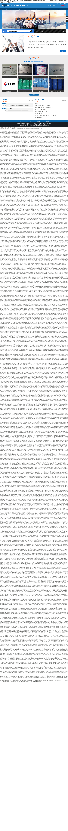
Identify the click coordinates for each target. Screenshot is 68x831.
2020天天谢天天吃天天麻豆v (25, 190)
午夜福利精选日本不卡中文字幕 (5, 137)
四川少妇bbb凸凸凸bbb (56, 237)
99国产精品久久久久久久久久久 (27, 332)
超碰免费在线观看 (57, 337)
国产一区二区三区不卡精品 (11, 168)
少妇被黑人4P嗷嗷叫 (61, 201)
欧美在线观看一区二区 (55, 673)
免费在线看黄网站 (32, 645)
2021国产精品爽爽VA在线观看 (58, 314)
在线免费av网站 (26, 453)
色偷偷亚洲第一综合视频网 (5, 132)
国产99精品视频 (59, 412)
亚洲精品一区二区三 (50, 191)
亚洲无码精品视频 (9, 490)
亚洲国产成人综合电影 (62, 444)
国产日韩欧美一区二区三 (63, 236)
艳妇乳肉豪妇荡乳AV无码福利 (25, 155)
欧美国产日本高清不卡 (30, 540)
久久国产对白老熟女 (59, 165)
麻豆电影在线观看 (12, 132)
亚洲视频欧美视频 (9, 364)
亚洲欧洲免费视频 (29, 599)
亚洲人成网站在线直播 (46, 245)
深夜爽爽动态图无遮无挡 (15, 133)
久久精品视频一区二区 (44, 504)
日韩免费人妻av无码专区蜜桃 (24, 182)
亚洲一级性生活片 (48, 272)
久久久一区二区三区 (22, 264)
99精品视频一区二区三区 (52, 164)
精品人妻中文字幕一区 (3, 499)
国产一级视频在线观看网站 (12, 403)
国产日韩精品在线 (3, 381)
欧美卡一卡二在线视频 (62, 658)
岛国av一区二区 (61, 480)
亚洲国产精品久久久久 (17, 417)
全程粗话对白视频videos (32, 301)
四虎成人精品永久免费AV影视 (34, 658)
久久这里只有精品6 (42, 305)
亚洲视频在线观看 (24, 286)
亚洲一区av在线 (8, 200)
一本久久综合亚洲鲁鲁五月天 (63, 455)
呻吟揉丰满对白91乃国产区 (48, 158)
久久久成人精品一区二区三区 (38, 201)
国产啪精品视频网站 (34, 331)
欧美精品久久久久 (10, 336)
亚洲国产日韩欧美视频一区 (18, 567)
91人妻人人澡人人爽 (35, 412)
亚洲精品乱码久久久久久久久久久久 (29, 436)
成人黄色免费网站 (2, 577)
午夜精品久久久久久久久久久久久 (31, 187)
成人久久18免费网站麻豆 (6, 376)
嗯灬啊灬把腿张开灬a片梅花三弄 (58, 462)
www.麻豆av (27, 219)
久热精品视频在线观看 (36, 503)
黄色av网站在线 (40, 296)
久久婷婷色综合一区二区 (61, 608)
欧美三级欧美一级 (50, 242)
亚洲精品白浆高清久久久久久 (55, 295)
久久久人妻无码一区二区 (17, 558)
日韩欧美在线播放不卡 (5, 294)
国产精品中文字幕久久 (50, 550)
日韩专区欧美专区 (26, 377)
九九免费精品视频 (12, 408)
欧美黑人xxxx (8, 245)
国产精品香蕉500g (55, 369)
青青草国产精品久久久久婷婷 (47, 155)
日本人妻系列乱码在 (35, 376)
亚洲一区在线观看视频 (59, 423)
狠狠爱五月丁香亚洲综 (30, 591)
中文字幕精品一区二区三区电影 (36, 231)
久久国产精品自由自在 (29, 572)
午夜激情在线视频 (29, 209)
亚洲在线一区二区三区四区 (52, 639)
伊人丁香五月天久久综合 (13, 594)
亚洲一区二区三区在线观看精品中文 (5, 237)
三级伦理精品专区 (29, 344)
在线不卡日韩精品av (62, 478)
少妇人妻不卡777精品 (55, 305)
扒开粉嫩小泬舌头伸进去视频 (30, 346)
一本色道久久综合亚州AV (41, 145)
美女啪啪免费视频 (45, 567)
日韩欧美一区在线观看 (15, 223)
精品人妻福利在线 (23, 201)
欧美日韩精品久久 (39, 463)
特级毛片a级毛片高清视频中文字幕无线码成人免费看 (14, 480)
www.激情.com (8, 141)
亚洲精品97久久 (56, 363)
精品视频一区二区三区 (57, 191)
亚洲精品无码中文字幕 (8, 133)
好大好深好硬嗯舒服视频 (55, 350)
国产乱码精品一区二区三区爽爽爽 (55, 454)
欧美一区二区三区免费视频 (37, 632)
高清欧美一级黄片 (9, 641)
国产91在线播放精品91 (14, 141)
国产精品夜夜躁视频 (19, 667)
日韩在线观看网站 (7, 191)
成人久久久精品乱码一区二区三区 (55, 309)
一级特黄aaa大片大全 (47, 668)
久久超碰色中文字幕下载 (13, 428)
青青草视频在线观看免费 (15, 331)
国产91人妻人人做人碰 (43, 368)
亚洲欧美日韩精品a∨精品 (16, 319)
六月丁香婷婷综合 (55, 635)
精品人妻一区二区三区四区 (64, 571)
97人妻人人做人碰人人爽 (49, 237)
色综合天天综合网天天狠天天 (23, 217)
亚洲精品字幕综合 (15, 405)
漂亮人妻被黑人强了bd (38, 340)
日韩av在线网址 (23, 310)
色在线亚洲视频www (17, 231)
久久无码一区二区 (18, 499)
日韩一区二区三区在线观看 (22, 500)
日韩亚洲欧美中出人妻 (41, 530)
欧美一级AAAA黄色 (61, 417)
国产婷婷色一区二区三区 (36, 278)
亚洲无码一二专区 (28, 641)
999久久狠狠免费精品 (56, 464)
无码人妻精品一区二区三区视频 (42, 227)
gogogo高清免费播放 (43, 346)
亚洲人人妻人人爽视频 (6, 218)
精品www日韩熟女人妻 (33, 369)
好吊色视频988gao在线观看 (27, 600)
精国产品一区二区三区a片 (4, 287)
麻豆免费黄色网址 (56, 190)
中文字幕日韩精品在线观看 (33, 677)
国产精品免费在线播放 (37, 286)
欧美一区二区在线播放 (46, 437)
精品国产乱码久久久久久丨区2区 (40, 326)
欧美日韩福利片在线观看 (7, 224)
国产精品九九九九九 (26, 301)
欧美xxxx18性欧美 (22, 369)
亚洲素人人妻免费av (30, 285)
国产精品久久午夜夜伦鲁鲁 (14, 222)
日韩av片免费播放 (55, 585)
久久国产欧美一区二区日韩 (17, 155)
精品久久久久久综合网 (31, 444)
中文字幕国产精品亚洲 (55, 530)
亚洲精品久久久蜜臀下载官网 (19, 590)
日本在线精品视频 (39, 413)
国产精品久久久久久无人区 (29, 541)
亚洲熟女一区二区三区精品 (51, 210)
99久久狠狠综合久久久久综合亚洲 (50, 421)
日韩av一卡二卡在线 (21, 645)
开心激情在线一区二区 (30, 263)
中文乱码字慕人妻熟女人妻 (20, 458)
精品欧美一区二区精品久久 (50, 163)
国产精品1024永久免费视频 (46, 496)
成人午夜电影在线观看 (4, 292)
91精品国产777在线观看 (24, 327)
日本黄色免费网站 (36, 174)
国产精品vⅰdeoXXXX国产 (42, 663)
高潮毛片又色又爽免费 (51, 167)
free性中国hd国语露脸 (51, 531)
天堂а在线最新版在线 (54, 281)
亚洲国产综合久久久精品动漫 (36, 344)
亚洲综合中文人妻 (36, 395)
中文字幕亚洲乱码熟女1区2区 (38, 241)
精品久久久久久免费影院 (42, 277)
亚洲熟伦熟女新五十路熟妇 (37, 449)
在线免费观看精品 (15, 177)
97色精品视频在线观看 (46, 400)
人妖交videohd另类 (13, 137)
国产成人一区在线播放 (40, 345)
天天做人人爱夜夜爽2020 (19, 453)
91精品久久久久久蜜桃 (46, 258)
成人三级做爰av (7, 645)
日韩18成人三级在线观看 (43, 391)
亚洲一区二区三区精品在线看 (36, 318)
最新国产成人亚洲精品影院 (17, 636)
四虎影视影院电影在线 (26, 150)
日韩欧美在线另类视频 (6, 341)
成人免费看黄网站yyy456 (54, 607)
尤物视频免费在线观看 (37, 272)
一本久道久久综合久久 (22, 314)
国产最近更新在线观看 (41, 295)
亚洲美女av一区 (3, 228)
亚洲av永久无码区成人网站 (11, 350)
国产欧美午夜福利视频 (18, 258)
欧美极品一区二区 (39, 364)
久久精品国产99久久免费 (24, 174)
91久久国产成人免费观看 (42, 621)
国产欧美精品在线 (57, 240)
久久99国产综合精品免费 (47, 345)
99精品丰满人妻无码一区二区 (41, 249)
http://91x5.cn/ (65, 671)
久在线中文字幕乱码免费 (16, 269)
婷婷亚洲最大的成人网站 (56, 564)
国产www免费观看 (43, 222)
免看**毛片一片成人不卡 (42, 204)
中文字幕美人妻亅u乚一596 (31, 648)
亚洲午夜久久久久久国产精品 (12, 309)
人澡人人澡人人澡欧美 (25, 160)
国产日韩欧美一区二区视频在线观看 (22, 278)
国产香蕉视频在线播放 (48, 580)
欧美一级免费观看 (40, 378)
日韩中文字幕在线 (9, 187)
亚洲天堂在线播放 (12, 165)
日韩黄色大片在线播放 (10, 340)
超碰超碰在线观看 (26, 446)
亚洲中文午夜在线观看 (9, 269)
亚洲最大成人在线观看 (47, 331)
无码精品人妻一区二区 (27, 378)
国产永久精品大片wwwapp (34, 555)
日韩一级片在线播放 (23, 140)
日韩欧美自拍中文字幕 (49, 464)
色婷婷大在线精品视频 (23, 586)
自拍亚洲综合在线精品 (15, 318)
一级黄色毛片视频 (62, 233)
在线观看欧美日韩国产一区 (38, 623)
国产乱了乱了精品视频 (58, 313)
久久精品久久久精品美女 (64, 562)
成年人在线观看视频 (48, 326)
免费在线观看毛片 (54, 473)
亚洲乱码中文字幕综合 (11, 590)
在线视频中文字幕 (55, 204)
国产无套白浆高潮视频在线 (54, 378)
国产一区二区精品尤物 (31, 536)
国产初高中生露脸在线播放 (11, 308)
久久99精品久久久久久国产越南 (45, 514)
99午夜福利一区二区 (53, 165)
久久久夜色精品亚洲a (41, 149)
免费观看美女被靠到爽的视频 (11, 353)
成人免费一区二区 (56, 546)
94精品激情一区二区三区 (13, 486)
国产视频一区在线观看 (10, 323)
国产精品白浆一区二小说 (31, 308)
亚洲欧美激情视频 (61, 226)
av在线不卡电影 (53, 599)
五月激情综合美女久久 (16, 182)
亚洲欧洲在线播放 (58, 598)
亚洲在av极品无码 (48, 278)
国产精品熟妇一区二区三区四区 (60, 595)
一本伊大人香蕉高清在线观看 (13, 467)
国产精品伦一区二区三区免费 (14, 436)
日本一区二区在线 (6, 196)
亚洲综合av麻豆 (27, 666)
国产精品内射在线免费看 (12, 160)
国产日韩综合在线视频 (44, 459)
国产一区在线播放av (32, 590)
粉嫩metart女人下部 (62, 485)
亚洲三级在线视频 (37, 590)
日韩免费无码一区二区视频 (23, 431)
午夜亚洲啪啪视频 (46, 417)
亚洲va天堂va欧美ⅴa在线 (60, 553)
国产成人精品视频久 (39, 294)
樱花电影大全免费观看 (30, 322)
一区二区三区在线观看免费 (54, 427)
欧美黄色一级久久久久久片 (44, 639)
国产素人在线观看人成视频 (15, 369)
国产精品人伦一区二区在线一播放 (11, 195)
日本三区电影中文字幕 (34, 437)
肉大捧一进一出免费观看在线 (38, 269)
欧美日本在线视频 (41, 432)
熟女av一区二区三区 (44, 546)
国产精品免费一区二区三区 (40, 132)
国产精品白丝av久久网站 (24, 142)
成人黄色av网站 (11, 558)
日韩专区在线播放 (12, 605)
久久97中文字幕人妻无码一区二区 (55, 367)
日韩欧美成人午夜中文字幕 (49, 332)
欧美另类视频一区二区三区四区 (11, 241)
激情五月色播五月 (16, 622)
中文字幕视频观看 (4, 526)
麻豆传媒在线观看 (38, 532)
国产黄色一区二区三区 (41, 586)
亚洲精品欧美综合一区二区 (35, 237)
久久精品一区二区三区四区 (33, 598)
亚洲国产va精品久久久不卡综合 (41, 310)
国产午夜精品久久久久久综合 (23, 165)
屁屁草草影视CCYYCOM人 (8, 568)
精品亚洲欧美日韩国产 (18, 585)
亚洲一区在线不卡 (33, 168)
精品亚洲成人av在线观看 (28, 186)
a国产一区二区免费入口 (12, 494)
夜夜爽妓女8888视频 (59, 677)
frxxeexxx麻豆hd (41, 523)
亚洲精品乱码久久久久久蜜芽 (20, 666)
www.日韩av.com (55, 354)
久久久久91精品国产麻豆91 (58, 418)
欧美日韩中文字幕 (7, 349)
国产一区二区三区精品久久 (23, 304)
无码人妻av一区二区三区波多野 (41, 487)
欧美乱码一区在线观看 (43, 263)
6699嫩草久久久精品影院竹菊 (43, 314)
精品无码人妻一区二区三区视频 (24, 276)
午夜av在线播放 (32, 608)
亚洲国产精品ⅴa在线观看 (62, 223)
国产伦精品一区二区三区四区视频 (57, 495)
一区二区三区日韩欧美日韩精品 (12, 226)
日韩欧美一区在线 (15, 513)
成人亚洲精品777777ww (47, 432)
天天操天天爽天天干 (35, 186)
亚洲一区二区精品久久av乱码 (46, 254)
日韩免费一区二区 (37, 337)
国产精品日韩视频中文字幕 (48, 132)
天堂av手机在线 (59, 199)
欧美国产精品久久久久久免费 (10, 563)
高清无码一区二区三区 (21, 226)
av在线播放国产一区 (47, 292)
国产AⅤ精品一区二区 (11, 545)
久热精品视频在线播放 (6, 567)
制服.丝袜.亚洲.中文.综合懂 (49, 445)
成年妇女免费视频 (58, 421)
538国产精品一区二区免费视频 (19, 545)
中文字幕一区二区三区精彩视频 (57, 618)
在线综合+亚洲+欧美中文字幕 (58, 209)
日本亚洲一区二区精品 (9, 286)
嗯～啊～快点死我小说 (18, 671)
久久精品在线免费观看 (30, 169)
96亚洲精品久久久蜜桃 (27, 458)
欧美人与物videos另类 (5, 539)
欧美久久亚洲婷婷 (11, 263)
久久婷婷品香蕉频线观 (45, 521)
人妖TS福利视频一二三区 (63, 564)
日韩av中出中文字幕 (22, 318)
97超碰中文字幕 (10, 541)
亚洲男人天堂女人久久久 (50, 631)
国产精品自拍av (17, 435)
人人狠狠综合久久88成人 (57, 481)
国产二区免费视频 (12, 435)
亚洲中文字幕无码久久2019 (40, 260)
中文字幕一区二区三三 (54, 182)
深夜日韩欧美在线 (3, 490)
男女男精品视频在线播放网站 (9, 235)
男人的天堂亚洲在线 (35, 385)
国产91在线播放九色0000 (56, 372)
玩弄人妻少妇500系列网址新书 (27, 149)
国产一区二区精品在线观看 (50, 621)
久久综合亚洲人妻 (23, 521)
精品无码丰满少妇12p (27, 548)
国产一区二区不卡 (7, 399)
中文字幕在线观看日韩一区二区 (50, 287)
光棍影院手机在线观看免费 (22, 222)
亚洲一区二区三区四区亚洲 (22, 233)
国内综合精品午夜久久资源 (34, 432)
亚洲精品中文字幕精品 (11, 400)
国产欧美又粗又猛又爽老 (27, 331)
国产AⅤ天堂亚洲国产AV (29, 559)
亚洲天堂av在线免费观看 (30, 514)
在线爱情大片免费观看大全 (45, 526)
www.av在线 (44, 163)
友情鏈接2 (38, 121)
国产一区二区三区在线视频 (47, 608)
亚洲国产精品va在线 (53, 496)
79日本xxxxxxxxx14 (14, 186)
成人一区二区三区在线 (4, 591)
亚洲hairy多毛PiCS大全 (61, 160)
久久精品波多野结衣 (28, 613)
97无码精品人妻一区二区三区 (53, 141)
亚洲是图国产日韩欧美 (28, 412)
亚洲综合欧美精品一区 (21, 213)
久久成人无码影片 (64, 412)
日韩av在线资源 (8, 337)
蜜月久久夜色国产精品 (9, 455)
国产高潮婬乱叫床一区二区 (51, 671)
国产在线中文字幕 (37, 649)
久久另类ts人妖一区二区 (5, 467)
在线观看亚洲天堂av (52, 526)
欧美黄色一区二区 (30, 195)
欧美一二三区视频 (33, 535)
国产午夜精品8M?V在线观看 (14, 645)
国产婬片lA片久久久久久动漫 (20, 137)
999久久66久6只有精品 (3, 241)
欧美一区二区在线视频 (43, 512)
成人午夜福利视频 (10, 210)
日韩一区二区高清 (38, 165)
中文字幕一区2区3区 (16, 268)
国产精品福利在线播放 (14, 326)
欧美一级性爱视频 (13, 224)
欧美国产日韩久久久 (6, 609)
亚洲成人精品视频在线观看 (23, 250)
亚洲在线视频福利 (56, 622)
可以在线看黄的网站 (8, 363)
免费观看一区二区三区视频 (34, 341)
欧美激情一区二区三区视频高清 (60, 150)
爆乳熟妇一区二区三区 (48, 219)
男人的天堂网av (23, 240)
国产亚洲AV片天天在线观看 (40, 414)
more (31, 100)
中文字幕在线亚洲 (24, 344)
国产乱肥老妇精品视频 (20, 446)
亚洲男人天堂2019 (16, 210)
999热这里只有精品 (26, 645)
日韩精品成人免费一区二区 (30, 509)
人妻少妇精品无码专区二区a (42, 195)
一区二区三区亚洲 (31, 174)
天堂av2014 (56, 396)
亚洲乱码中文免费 (53, 282)
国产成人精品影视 (4, 431)
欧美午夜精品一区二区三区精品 (43, 140)
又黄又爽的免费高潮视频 (61, 355)
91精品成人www (29, 576)
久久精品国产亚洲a (22, 541)
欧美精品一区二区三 (31, 630)
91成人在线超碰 (46, 181)
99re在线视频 (14, 142)
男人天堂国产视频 (5, 169)
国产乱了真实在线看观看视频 (7, 427)
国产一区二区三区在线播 (9, 599)
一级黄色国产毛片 (58, 582)
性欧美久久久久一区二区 (32, 603)
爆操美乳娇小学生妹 (28, 487)
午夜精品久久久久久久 (40, 667)
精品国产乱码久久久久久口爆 (61, 254)
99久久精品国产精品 (30, 449)
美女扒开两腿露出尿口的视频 (33, 145)
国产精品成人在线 (16, 313)
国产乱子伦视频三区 (38, 133)
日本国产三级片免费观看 (53, 258)
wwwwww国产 (38, 214)
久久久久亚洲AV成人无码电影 (62, 396)
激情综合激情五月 (7, 608)
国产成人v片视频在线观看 (3, 413)
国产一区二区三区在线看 (27, 581)
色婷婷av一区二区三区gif (58, 246)
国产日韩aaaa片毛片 (18, 196)
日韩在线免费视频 (60, 182)
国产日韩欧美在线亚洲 (41, 555)
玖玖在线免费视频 (26, 482)
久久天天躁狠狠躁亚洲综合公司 (11, 499)
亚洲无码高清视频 (14, 612)
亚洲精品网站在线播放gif (61, 408)
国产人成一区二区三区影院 (50, 310)
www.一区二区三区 (51, 590)
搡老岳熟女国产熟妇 (39, 168)
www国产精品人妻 (4, 187)
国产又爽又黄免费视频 (35, 577)
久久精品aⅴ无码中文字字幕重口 (31, 455)
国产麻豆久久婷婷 (43, 481)
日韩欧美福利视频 (62, 190)
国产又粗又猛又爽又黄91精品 (55, 666)
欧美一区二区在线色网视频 (50, 346)
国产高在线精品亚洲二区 (41, 178)
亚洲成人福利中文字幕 (10, 310)
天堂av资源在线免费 (32, 358)
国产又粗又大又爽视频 (14, 154)
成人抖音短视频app (52, 559)
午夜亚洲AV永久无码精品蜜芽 (20, 158)
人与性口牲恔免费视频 (49, 594)
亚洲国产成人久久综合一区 (19, 377)
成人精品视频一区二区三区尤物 (53, 446)
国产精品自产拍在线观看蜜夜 (39, 258)
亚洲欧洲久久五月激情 (64, 640)
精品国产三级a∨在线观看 (51, 313)
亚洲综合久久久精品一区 (8, 473)
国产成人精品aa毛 (55, 527)
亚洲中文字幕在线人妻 (46, 177)
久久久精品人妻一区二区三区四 (18, 554)
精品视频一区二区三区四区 (60, 282)
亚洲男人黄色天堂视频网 (43, 268)
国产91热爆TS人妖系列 (15, 571)
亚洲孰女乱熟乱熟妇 (32, 618)
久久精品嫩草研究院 (42, 422)
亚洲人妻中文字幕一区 (51, 458)
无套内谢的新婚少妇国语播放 (47, 436)
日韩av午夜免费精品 (41, 505)
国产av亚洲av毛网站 (45, 241)
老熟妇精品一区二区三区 (50, 390)
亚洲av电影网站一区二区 (57, 310)
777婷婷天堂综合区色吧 (13, 662)
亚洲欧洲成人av (61, 399)
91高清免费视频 (3, 599)
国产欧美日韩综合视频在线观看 (19, 618)
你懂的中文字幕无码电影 (7, 204)
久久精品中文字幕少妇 (16, 546)
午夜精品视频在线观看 (24, 146)
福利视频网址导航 (53, 278)
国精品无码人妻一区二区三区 (17, 463)
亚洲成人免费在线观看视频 (23, 616)
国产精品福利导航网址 (44, 231)
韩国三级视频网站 (48, 142)
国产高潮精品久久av (5, 468)
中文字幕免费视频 (26, 254)
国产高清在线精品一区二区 (50, 263)
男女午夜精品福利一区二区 (19, 296)
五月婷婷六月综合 (54, 572)
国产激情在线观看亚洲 (55, 155)
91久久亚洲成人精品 (39, 291)
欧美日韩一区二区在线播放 (14, 237)
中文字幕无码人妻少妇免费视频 (4, 549)
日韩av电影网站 (51, 172)
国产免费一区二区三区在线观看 (21, 631)
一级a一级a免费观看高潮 (11, 394)
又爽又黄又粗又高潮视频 (17, 317)
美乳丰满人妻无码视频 (50, 645)
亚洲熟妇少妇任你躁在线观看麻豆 (55, 245)
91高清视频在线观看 (8, 213)
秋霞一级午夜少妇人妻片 (61, 668)
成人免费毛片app (55, 518)
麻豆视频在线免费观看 (11, 671)
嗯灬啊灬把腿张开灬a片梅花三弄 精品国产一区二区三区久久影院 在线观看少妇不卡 (23, 517)
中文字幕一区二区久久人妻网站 (23, 133)
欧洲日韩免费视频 (43, 319)
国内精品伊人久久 (9, 322)
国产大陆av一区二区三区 (43, 491)
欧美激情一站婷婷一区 (63, 394)
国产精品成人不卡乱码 (57, 382)
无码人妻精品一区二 (51, 208)
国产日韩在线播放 (59, 269)
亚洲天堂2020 (16, 404)
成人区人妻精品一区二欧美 (43, 159)
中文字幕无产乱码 (31, 282)
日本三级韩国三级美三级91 (58, 186)
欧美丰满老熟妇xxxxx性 (52, 453)
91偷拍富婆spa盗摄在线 (40, 317)
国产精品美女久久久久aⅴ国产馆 (48, 648)
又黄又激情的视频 (6, 582)
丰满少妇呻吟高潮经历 (33, 255)
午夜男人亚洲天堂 (40, 539)
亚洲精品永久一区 (55, 183)
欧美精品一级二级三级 (22, 385)
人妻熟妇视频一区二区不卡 (37, 522)
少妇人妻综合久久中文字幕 (34, 292)
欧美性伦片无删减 (37, 268)
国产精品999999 (40, 653)
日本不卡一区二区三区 (40, 454)
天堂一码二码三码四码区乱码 (18, 340)
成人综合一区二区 (17, 595)
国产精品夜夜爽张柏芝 (35, 600)
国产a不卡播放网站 (9, 431)
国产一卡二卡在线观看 (16, 250)
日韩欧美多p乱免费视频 (62, 272)
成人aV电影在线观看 (20, 617)
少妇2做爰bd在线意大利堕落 (12, 553)
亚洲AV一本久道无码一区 (60, 505)
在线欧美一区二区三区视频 (40, 224)
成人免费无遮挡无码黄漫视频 (12, 468)
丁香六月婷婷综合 (23, 208)
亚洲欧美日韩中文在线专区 (14, 681)
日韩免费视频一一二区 (46, 201)
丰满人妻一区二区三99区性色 (34, 183)
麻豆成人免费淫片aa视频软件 (62, 336)
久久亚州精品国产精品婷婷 (50, 209)
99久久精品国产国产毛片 (48, 305)
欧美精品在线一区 (14, 249)
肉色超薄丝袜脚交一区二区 (62, 163)
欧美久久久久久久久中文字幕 (40, 648)
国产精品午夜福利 (10, 359)
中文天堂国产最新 (63, 496)
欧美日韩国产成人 (26, 618)
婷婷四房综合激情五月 (17, 335)
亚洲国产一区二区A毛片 (15, 476)
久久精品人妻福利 (63, 164)
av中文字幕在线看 (26, 590)
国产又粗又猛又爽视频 (8, 273)
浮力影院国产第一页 (36, 169)
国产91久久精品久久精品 (36, 672)
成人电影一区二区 (48, 500)
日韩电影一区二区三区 (54, 254)
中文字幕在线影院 (42, 395)
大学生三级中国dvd (57, 653)
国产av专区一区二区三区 (6, 594)
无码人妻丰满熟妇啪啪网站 (60, 235)
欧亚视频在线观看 (39, 276)
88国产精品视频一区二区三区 (53, 467)
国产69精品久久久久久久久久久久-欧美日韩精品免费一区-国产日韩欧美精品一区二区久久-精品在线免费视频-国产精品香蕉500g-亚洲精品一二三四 (21, 128)
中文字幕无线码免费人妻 (24, 387)
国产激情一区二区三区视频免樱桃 (6, 495)
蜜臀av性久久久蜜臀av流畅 (32, 360)
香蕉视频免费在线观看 (31, 133)
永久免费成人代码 (4, 500)
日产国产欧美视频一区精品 (26, 495)
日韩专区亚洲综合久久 (62, 378)
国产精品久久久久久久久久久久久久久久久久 (32, 287)
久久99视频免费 (57, 480)
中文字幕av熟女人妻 (19, 282)
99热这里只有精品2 (33, 496)
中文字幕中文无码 (26, 350)
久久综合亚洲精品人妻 (18, 240)
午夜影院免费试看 (29, 231)
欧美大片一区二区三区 (33, 155)
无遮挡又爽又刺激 (47, 250)
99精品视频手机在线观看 (64, 240)
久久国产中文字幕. (51, 576)
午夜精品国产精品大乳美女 (9, 564)
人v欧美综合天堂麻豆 (23, 169)
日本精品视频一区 (64, 390)
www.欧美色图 (45, 363)
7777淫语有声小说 (29, 589)
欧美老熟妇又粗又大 (49, 213)
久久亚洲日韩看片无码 (58, 385)
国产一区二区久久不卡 (56, 251)
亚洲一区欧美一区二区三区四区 (20, 241)
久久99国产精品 (18, 142)
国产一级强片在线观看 (56, 394)
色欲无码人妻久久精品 (4, 172)
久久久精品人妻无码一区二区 (30, 246)
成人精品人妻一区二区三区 (25, 526)
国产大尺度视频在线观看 (43, 404)
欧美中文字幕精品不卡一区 (31, 199)
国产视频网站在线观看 (45, 276)
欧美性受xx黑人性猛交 (59, 159)
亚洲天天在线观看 (48, 403)
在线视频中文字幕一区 (18, 423)
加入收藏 (64, 3)
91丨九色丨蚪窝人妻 (53, 145)
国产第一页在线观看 (39, 549)
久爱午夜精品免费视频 (6, 345)
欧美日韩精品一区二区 (8, 300)
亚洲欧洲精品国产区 (3, 673)
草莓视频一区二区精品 (30, 595)
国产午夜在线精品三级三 (61, 187)
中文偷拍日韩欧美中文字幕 (51, 641)
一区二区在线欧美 (36, 675)
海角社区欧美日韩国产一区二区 (14, 191)
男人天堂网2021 (49, 468)
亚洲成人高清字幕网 (14, 495)
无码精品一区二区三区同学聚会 (46, 336)
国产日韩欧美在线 (27, 226)
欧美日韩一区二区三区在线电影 (13, 654)
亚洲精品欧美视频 (33, 154)
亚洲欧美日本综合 (46, 154)
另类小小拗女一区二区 (31, 217)
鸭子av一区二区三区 (50, 404)
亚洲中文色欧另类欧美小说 (30, 208)
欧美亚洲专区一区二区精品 (52, 435)
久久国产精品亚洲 (36, 630)
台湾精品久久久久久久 (37, 518)
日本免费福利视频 (55, 222)
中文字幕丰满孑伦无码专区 (51, 654)
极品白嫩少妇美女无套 (37, 681)
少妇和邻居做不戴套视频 (58, 526)
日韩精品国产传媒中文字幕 (40, 485)
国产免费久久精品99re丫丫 (51, 328)
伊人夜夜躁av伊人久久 (5, 174)
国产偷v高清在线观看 (33, 260)
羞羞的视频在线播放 (20, 489)
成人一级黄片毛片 (18, 181)
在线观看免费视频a (34, 367)
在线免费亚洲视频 (28, 299)
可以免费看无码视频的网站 (58, 340)
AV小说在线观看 (33, 462)
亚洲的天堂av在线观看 (13, 471)
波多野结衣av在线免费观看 (61, 514)
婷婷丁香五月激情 (60, 467)
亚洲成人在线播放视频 (58, 545)
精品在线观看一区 (59, 177)
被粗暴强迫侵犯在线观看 (60, 181)
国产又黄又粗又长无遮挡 (35, 173)
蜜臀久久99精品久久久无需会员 (58, 208)
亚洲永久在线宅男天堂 (42, 421)
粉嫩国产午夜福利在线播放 (17, 413)
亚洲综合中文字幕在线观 (12, 267)
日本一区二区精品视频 (54, 341)
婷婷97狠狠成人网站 (55, 494)
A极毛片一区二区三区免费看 (7, 540)
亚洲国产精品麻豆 (11, 554)
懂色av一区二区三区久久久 (15, 581)
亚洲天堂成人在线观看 (22, 399)
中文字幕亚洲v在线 (27, 562)
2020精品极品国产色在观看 (40, 182)
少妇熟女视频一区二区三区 (30, 201)
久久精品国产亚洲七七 (45, 141)
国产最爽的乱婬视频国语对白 (37, 336)
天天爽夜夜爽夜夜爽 (10, 227)
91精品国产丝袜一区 (60, 136)
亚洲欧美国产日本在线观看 (41, 408)
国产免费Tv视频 (37, 473)
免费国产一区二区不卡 (35, 235)
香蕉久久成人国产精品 (12, 146)
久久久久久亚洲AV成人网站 (55, 272)
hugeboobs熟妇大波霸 (65, 199)
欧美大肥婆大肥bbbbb (21, 154)
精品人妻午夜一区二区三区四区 (59, 273)
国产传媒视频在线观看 (45, 131)
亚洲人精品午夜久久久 (62, 391)
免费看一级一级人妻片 (44, 671)
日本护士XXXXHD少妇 (10, 231)
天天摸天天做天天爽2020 (15, 363)
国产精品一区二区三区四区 (28, 464)
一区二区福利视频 (51, 276)
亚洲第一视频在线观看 (15, 246)
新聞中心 (31, 124)
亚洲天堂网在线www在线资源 (53, 417)
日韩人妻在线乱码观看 (52, 246)
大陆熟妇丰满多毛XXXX (5, 372)
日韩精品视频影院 (40, 412)
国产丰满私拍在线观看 (55, 160)
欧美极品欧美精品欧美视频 (25, 485)
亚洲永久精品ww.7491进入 (62, 133)
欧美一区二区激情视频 (63, 263)
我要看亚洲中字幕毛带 (58, 210)
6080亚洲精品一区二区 (20, 672)
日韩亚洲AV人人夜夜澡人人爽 (55, 413)
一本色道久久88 (5, 481)
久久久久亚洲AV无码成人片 (19, 454)
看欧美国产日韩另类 (18, 387)
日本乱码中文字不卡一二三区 (52, 423)
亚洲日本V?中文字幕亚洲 (51, 267)
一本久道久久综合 (5, 409)
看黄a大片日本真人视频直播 (51, 517)
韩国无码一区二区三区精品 (60, 555)
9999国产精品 (54, 368)
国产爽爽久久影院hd (6, 494)
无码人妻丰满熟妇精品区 (3, 344)
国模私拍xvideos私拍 (54, 142)
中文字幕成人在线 (4, 296)
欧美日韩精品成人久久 (57, 458)
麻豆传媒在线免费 (13, 608)
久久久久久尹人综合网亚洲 (33, 218)
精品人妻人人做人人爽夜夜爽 (46, 299)
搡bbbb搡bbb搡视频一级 (60, 250)
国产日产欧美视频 (8, 154)
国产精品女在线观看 (11, 362)
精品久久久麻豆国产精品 (26, 178)
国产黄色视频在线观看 (59, 224)
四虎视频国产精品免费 (20, 467)
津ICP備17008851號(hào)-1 (27, 125)
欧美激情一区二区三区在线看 (32, 294)
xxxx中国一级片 (44, 322)
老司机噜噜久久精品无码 (23, 591)
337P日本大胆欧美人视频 (34, 136)
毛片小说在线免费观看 (42, 403)
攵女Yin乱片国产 (15, 576)
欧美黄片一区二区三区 (39, 531)
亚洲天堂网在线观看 (53, 285)
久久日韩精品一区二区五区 (25, 267)
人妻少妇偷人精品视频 (35, 140)
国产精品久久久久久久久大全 (25, 450)
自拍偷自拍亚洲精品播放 (11, 174)
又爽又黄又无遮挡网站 (49, 236)
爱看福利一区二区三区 (20, 200)
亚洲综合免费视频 (20, 281)
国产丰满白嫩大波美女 (17, 564)
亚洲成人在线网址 (40, 437)
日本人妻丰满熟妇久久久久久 (4, 598)
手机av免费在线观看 (10, 360)
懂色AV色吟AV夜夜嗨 (20, 568)
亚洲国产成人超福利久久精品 (53, 296)
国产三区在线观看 (4, 382)
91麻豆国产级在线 (10, 199)
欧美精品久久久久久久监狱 (45, 509)
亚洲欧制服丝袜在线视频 (7, 504)
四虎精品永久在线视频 (62, 305)
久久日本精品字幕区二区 (10, 387)
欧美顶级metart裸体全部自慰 (24, 145)
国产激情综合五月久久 (42, 173)
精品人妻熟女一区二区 (26, 141)
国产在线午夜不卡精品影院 (13, 491)
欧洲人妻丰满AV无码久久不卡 (47, 455)
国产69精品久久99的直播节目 (55, 377)
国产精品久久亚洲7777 (35, 149)
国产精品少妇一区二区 (34, 428)
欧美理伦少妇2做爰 (24, 455)
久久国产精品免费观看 (55, 223)
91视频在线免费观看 (18, 214)
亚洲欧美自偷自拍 (6, 178)
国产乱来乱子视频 (56, 276)
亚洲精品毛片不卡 (21, 544)
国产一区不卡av (50, 518)
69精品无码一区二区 (12, 377)
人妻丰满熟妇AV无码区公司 (32, 413)
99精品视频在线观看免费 (46, 513)
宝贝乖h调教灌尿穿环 (11, 539)
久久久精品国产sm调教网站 (4, 149)
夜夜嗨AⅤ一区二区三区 (61, 258)
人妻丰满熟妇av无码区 (5, 299)
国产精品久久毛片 (26, 594)
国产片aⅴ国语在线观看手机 (46, 582)
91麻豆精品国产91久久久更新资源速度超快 (59, 268)
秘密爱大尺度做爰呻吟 (51, 482)
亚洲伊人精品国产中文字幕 (12, 478)
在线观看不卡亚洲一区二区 (55, 463)
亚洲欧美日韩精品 (14, 136)
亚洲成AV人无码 (52, 600)
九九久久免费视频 (26, 676)
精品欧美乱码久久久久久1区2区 (14, 399)
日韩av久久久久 (21, 581)
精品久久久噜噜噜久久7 (24, 523)
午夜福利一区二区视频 (47, 426)
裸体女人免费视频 (57, 573)
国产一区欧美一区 (22, 472)
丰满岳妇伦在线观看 (5, 463)
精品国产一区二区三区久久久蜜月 (59, 241)
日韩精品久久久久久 (4, 158)
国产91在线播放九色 (45, 435)
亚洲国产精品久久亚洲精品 (28, 173)
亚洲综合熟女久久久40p (54, 336)
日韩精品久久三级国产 (27, 550)
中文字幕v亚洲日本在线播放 (43, 242)
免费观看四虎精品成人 (45, 553)
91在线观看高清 (53, 381)
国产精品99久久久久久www (27, 657)
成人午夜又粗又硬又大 (48, 182)
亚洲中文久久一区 (17, 400)
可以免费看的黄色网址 (51, 169)
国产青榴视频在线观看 (59, 449)
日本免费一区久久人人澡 (18, 163)
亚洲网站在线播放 (56, 444)
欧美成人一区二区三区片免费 (51, 598)
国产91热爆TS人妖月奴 (23, 595)
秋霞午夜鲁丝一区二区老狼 (12, 598)
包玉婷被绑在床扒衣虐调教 (55, 291)
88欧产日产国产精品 (38, 526)
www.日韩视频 (9, 581)
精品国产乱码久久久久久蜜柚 (25, 477)
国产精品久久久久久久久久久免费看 (22, 195)
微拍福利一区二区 (43, 318)
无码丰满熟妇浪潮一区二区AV (31, 132)
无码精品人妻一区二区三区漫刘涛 (14, 663)
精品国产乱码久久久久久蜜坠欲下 (20, 658)
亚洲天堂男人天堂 (63, 509)
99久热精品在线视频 (35, 332)
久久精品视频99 (53, 677)
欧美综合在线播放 (51, 508)
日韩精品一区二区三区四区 (44, 453)
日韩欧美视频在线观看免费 (5, 482)
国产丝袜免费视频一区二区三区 (21, 136)
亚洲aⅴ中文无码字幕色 (24, 151)
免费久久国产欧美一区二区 (6, 437)
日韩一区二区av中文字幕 (45, 617)
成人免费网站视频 (49, 503)
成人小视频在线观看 (54, 318)
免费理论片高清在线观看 (38, 141)
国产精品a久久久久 (5, 327)
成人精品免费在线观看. (51, 273)
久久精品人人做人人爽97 (52, 450)
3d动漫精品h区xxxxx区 (13, 164)
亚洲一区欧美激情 (34, 487)
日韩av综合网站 (33, 224)
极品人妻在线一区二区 (50, 386)
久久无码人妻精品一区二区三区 (13, 332)
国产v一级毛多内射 (28, 680)
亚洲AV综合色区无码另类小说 (17, 531)
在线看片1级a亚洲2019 (17, 358)
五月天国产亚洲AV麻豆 (62, 527)
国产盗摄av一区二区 (56, 680)
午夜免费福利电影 (39, 218)
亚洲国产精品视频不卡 (6, 605)
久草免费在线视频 (21, 464)
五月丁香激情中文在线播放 (30, 268)
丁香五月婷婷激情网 (33, 281)
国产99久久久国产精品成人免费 (19, 368)
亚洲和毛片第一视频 (61, 414)
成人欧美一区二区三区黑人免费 (36, 240)
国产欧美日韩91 (60, 196)
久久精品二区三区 (7, 164)
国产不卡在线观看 (4, 412)
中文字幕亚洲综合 (18, 204)
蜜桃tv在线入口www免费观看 (33, 295)
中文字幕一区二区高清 (28, 305)
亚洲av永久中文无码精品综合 (35, 458)
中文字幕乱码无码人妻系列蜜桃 (54, 485)
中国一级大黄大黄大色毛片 (57, 672)
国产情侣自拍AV (46, 224)
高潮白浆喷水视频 (8, 255)
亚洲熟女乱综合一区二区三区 (40, 372)
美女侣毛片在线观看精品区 (34, 426)
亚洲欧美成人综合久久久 (38, 164)
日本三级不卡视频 (35, 195)
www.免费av (54, 503)
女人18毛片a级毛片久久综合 (16, 523)
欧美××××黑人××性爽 (24, 335)
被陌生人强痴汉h (52, 545)
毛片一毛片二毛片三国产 (52, 224)
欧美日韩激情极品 (56, 576)
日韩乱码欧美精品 (13, 422)
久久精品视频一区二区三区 (31, 340)
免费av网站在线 (2, 517)
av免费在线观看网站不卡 (41, 183)
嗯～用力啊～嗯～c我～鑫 (9, 513)
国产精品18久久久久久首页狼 (11, 296)
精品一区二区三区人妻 (3, 195)
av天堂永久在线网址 (18, 394)
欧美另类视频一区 (37, 358)
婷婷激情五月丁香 (39, 450)
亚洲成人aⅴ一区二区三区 (15, 616)
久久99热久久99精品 (36, 585)
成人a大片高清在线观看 (8, 446)
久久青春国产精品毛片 (8, 390)
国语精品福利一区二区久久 (44, 308)
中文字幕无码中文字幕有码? (22, 341)
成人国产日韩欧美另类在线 (36, 209)
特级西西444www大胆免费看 (4, 462)
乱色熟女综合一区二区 (59, 522)
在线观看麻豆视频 (9, 621)
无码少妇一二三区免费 (12, 630)
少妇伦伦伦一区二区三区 (52, 650)
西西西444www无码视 (59, 231)
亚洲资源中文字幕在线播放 (29, 472)
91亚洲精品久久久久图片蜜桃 (27, 353)
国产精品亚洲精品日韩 (8, 355)
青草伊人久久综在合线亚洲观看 (51, 136)
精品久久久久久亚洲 (42, 237)
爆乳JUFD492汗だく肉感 (8, 346)
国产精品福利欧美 (8, 395)
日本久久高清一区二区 (45, 450)
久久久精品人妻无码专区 (21, 680)
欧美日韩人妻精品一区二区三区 (22, 159)
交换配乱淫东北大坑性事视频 (43, 577)
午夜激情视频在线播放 (60, 486)
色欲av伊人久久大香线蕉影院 (8, 151)
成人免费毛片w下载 (31, 160)
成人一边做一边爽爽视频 (61, 317)
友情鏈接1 (29, 121)
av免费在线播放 (32, 337)
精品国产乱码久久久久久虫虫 (14, 648)
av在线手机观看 (54, 235)
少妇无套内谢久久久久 (55, 226)
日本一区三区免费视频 (13, 278)
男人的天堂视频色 (22, 641)
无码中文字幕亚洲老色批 (39, 301)
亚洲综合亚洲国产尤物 (46, 419)
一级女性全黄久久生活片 (44, 246)
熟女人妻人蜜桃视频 (35, 589)
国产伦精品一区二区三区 (30, 480)
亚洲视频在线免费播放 (3, 595)
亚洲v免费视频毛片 (41, 607)
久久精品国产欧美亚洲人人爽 (46, 228)
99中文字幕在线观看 (35, 599)
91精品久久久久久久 (43, 209)
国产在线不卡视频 (30, 181)
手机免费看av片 (14, 568)
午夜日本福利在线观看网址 (7, 512)
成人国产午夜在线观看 (20, 662)
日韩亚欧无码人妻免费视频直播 (32, 359)
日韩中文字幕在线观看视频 (52, 231)
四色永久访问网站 (28, 491)
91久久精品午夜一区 (57, 648)
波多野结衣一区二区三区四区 (34, 226)
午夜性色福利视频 (7, 613)
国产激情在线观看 (32, 478)
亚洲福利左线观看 (39, 435)
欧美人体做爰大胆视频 (52, 373)
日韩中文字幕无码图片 (19, 236)
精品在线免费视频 (8, 445)
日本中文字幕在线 (12, 196)
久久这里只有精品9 (29, 140)
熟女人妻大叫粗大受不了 (29, 131)
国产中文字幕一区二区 (13, 183)
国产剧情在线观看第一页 (13, 562)
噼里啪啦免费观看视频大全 (52, 131)
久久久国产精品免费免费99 (53, 181)
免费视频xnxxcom (20, 177)
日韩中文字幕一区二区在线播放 (12, 617)
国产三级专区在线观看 (42, 418)
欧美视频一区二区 (19, 573)
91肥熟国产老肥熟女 (7, 222)
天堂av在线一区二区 (9, 304)
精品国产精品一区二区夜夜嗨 (44, 172)
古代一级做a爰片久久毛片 (22, 246)
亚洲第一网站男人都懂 (39, 363)
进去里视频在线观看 (16, 264)
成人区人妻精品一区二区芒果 (23, 449)
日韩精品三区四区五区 (44, 518)
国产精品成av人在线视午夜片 (33, 494)
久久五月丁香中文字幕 (7, 548)
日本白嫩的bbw (26, 249)
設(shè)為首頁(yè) (59, 3)
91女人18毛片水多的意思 (15, 254)
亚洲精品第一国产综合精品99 (32, 249)
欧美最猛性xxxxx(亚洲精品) (27, 428)
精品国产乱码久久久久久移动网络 (44, 573)
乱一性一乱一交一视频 (29, 376)
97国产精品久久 (15, 386)
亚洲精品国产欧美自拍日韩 (10, 404)
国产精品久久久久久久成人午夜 (6, 367)
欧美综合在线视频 (4, 617)
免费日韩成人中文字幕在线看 (25, 259)
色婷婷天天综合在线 (4, 351)
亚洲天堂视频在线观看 (44, 167)
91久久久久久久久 (12, 376)
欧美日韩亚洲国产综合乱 (45, 294)
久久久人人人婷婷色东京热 (50, 174)
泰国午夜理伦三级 (22, 505)
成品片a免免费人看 (41, 226)
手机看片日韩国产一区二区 (59, 453)
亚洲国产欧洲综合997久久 (52, 504)
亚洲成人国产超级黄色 (13, 178)
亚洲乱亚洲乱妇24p (11, 299)
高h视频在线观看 (27, 213)
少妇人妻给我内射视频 (52, 217)
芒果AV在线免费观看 (37, 323)
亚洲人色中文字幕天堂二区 (55, 362)
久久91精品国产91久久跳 (10, 607)
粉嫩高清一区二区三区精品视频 (14, 437)
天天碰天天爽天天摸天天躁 (25, 258)
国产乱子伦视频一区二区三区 (34, 137)
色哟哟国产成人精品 (62, 178)
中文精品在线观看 (44, 394)
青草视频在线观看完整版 (17, 382)
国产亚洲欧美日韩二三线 (40, 495)
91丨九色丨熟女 (65, 618)
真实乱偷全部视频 (19, 164)
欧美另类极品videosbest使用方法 (19, 351)
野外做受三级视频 (57, 263)
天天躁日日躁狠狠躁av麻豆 (49, 349)
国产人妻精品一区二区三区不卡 (18, 150)
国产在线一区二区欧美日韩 (33, 394)
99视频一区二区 (5, 290)
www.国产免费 (7, 267)
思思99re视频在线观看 (40, 355)
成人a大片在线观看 (56, 490)
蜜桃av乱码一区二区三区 (33, 378)
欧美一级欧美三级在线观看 (13, 345)
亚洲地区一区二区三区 (22, 290)
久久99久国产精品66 (17, 263)
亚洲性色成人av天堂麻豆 (56, 349)
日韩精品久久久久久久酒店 (21, 346)
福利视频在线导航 (24, 463)
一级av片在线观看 (23, 376)
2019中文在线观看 (62, 349)
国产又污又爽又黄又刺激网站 (52, 159)
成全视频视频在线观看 (48, 408)
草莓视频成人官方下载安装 (35, 673)
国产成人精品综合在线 (5, 317)
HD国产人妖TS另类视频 (37, 390)
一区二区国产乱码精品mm (29, 272)
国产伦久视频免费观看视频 (28, 172)
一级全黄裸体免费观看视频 (33, 409)
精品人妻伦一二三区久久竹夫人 (7, 208)
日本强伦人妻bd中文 (57, 358)
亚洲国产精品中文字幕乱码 (26, 255)
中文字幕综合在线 (31, 490)
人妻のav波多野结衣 (28, 418)
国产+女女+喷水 (21, 227)
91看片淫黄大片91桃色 (44, 568)
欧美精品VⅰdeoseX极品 (50, 227)
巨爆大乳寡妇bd (61, 362)
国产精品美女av (62, 191)
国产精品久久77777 (2, 200)
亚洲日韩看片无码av (12, 639)
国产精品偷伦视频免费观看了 (30, 313)
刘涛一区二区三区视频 (9, 386)
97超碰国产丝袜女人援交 (14, 548)
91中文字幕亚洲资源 (32, 190)
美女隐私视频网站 (5, 305)
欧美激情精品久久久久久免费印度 (26, 382)
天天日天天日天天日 (20, 326)
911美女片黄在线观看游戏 (41, 219)
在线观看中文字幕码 (14, 626)
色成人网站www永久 (32, 482)
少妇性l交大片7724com (45, 296)
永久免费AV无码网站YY (33, 178)
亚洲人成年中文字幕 (55, 395)
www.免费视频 (23, 299)
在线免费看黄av (3, 209)
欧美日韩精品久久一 (13, 200)
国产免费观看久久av (13, 349)
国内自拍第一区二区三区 (44, 522)
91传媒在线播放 (25, 473)
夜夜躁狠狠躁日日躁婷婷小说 (10, 258)
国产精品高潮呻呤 (38, 550)
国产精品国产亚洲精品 (61, 607)
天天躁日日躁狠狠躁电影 (62, 612)
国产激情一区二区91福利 (46, 412)
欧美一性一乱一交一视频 (22, 300)
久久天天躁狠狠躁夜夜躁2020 (8, 405)
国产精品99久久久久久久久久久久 (54, 614)
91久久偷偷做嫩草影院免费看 (62, 359)
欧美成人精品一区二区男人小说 (54, 205)
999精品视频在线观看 (49, 353)
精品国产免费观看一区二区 (43, 423)
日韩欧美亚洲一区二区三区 (13, 272)
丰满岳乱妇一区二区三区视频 (36, 191)
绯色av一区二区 (38, 319)
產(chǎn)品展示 (28, 9)
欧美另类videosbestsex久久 (7, 472)
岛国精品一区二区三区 (14, 367)
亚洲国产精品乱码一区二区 (33, 527)
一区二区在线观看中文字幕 (23, 395)
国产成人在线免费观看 (23, 373)
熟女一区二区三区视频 (37, 246)
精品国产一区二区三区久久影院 (9, 150)
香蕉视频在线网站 (49, 512)
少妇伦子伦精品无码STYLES (33, 594)
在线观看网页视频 (35, 572)
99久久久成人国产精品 (26, 260)
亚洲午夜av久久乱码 (60, 281)
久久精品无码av (23, 508)
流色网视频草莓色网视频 (17, 521)
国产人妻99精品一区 (33, 364)
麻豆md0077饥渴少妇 (6, 454)
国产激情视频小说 (54, 319)
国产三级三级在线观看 (6, 281)
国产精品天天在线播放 (6, 623)
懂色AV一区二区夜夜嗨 (53, 616)
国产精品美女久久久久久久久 (40, 259)
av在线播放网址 (29, 609)
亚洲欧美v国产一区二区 (53, 605)
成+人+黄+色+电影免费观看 (52, 595)
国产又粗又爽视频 (43, 632)
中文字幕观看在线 (19, 495)
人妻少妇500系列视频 (45, 199)
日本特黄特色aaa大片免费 (26, 426)
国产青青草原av (12, 205)
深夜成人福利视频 (39, 559)
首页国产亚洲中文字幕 (18, 344)
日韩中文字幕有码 (59, 131)
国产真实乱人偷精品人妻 (8, 331)
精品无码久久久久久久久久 (62, 296)
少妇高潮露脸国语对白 (60, 319)
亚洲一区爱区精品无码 (46, 218)
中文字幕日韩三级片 (5, 362)
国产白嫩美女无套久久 (29, 336)
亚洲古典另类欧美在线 (56, 644)
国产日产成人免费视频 (38, 427)
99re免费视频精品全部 (34, 192)
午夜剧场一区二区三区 (46, 614)
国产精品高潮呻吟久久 (7, 326)
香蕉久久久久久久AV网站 (49, 183)
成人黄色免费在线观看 (22, 237)
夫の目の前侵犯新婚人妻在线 (54, 201)
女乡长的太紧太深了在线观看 (58, 227)
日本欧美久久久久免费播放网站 (42, 273)
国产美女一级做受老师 (19, 178)
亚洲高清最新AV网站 (40, 255)
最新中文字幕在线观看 (51, 477)
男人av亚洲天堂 (8, 228)
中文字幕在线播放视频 (11, 481)
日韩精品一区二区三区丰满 (63, 174)
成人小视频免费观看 (21, 404)
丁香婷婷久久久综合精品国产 (12, 409)
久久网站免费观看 (58, 146)
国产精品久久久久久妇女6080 (11, 526)
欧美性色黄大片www (32, 254)
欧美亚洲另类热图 (62, 132)
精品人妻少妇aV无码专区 (47, 226)
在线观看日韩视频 (50, 675)
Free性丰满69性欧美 (39, 486)
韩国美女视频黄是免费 (62, 154)
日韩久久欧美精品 (17, 419)
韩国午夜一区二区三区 (22, 418)
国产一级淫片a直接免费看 (57, 304)
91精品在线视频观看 (45, 563)
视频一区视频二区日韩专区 (60, 368)
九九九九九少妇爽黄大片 (48, 235)
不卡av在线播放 (38, 481)
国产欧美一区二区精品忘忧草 (52, 567)
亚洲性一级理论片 (32, 228)
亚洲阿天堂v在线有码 (54, 331)
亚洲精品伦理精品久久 (48, 281)
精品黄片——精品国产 (55, 158)
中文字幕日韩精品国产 (38, 563)
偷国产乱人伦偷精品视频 (30, 571)
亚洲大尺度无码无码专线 (36, 431)
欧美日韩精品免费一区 (54, 412)
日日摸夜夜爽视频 (8, 527)
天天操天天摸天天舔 (39, 609)
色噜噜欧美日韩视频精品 (38, 163)
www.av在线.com (18, 376)
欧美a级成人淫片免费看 (28, 318)
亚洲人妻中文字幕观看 (33, 200)
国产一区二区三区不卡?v (30, 269)
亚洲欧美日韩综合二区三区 (19, 550)
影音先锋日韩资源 (39, 377)
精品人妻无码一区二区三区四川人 (52, 577)
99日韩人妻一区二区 (33, 245)
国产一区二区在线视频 (25, 409)
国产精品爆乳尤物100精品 (11, 327)
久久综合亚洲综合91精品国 (31, 427)
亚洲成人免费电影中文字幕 (12, 632)
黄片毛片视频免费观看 (15, 418)
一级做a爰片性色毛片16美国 (49, 478)
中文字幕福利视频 (22, 512)
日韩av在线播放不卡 (56, 151)
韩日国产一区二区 (63, 232)
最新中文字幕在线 (3, 141)
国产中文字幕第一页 (9, 673)
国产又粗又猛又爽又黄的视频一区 (50, 192)
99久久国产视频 (61, 426)
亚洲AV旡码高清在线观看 (9, 209)
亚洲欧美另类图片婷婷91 (15, 373)
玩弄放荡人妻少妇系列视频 (57, 232)
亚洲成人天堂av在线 (58, 459)
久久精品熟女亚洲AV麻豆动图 (38, 540)
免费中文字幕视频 (8, 440)
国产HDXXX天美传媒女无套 (9, 319)
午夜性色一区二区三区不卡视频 (21, 287)
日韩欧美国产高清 (11, 503)
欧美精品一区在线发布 (17, 459)
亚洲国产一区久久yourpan (9, 514)
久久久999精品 (34, 558)
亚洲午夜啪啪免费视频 (15, 414)
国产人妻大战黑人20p (19, 422)
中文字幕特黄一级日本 (10, 622)
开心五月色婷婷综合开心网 (55, 554)
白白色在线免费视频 (45, 540)
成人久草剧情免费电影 (63, 666)
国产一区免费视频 (18, 526)
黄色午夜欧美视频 (32, 210)
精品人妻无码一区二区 (14, 613)
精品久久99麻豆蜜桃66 (52, 337)
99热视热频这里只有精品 (49, 214)
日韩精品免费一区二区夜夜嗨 (21, 272)
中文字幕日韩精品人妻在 (52, 218)
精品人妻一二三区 (24, 396)
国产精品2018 (46, 618)
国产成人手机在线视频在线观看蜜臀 (18, 378)
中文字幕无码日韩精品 (56, 523)
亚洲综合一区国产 (6, 663)
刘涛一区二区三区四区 (33, 276)
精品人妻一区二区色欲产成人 (6, 173)
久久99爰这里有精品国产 (4, 509)
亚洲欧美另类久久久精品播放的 (34, 362)
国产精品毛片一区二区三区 (49, 259)
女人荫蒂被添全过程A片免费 (50, 396)
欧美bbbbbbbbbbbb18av (41, 600)
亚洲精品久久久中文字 (61, 149)
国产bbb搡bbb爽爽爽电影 (56, 541)
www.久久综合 (48, 545)
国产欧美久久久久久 (6, 146)
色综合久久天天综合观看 (21, 167)
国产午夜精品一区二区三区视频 (38, 417)
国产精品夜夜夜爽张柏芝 (15, 653)
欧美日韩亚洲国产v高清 (54, 317)
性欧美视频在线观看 (47, 471)
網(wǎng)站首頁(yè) (7, 9)
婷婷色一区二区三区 (48, 544)
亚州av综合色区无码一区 (8, 508)
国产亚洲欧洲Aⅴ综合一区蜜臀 (60, 536)
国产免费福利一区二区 (61, 195)
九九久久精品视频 (56, 391)
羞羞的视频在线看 (10, 172)
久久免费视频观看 (7, 408)
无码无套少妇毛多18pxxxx (33, 446)
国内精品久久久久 (62, 242)
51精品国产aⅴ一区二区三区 (34, 223)
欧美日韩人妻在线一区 (29, 585)
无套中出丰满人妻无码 (44, 267)
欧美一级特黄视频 (8, 444)
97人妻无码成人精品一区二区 (44, 337)
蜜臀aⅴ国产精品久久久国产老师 (27, 607)
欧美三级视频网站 (6, 291)
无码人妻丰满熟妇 (18, 160)
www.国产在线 (20, 332)
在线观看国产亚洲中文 (58, 328)
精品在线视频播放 (57, 264)
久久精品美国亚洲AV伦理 (46, 309)
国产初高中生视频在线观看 (45, 187)
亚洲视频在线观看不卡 (47, 607)
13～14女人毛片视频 (23, 187)
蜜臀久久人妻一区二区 (20, 355)
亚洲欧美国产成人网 (34, 345)
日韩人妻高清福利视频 (33, 568)
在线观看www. (29, 250)
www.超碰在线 (58, 164)
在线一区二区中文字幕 (36, 159)
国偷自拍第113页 (38, 504)
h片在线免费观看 (39, 299)
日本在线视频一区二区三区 (32, 182)
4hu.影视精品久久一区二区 (15, 677)
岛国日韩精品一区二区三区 (8, 418)
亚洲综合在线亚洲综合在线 (49, 585)
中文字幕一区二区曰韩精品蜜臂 (34, 562)
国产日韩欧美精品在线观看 (49, 286)
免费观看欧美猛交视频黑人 (55, 544)
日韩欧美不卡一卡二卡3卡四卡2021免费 (27, 675)
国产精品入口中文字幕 (41, 332)
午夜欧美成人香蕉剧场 (15, 427)
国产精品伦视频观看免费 (57, 482)
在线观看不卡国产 (51, 304)
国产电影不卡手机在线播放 (26, 573)
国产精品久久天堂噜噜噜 (44, 344)
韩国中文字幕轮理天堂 (34, 353)
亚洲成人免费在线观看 (44, 191)
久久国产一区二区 (31, 605)
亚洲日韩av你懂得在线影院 (35, 242)
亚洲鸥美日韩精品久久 (8, 246)
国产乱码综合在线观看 (61, 301)
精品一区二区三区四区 (61, 369)
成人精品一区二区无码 (42, 285)
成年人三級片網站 (27, 210)
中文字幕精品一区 (20, 141)
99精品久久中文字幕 (56, 581)
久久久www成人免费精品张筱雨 (53, 154)
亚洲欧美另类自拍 (28, 233)
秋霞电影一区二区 (44, 482)
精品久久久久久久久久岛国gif (40, 564)
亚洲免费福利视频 (56, 445)
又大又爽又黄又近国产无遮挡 (48, 494)
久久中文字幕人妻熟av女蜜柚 (27, 367)
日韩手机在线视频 (36, 285)
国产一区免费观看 (58, 517)
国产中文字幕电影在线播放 (32, 165)
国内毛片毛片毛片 (40, 572)
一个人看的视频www (37, 335)
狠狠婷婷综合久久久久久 (46, 378)
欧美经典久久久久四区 (48, 196)
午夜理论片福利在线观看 (10, 351)
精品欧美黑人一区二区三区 (14, 218)
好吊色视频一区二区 (12, 482)
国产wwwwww (65, 196)
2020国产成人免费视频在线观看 (22, 294)
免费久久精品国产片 (16, 514)
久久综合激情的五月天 (59, 200)
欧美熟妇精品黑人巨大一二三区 (9, 496)
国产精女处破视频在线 (5, 618)
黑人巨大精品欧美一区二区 (41, 151)
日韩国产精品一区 (46, 444)
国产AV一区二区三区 (8, 659)
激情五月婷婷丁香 (49, 659)
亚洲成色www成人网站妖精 (41, 544)
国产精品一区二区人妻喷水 (44, 541)
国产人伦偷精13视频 (40, 200)
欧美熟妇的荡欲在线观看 (35, 382)
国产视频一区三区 (50, 394)
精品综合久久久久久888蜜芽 (13, 287)
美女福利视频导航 (62, 237)
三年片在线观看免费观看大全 (28, 296)
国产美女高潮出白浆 (14, 337)
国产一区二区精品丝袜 (15, 649)
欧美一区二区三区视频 (43, 644)
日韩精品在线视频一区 (11, 149)
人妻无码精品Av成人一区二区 (20, 305)
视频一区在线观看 (25, 503)
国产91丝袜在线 (12, 567)
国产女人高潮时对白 (46, 508)
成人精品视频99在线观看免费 (7, 167)
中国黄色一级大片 (35, 399)
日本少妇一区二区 (9, 653)
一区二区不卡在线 (11, 140)
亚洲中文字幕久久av (26, 527)
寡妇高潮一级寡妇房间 (49, 204)
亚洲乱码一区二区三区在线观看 (24, 362)
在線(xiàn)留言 (50, 9)
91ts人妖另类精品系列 (45, 486)
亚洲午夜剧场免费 (40, 177)
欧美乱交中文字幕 (11, 291)
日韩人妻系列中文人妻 (33, 441)
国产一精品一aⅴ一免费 (42, 174)
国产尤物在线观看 (58, 676)
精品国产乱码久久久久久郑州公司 (24, 677)
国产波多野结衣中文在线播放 (61, 285)
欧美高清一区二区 (10, 259)
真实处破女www (10, 290)
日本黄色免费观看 (51, 480)
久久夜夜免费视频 (37, 308)
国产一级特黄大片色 (10, 276)
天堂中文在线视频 (41, 300)
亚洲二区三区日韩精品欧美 (16, 208)
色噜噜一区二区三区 (59, 650)
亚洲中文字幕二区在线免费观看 (32, 151)
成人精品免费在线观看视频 (19, 149)
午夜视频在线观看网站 (26, 200)
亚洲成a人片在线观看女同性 (55, 399)
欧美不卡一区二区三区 (44, 536)
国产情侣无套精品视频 (48, 233)
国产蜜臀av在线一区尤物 (11, 391)
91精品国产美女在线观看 (51, 626)
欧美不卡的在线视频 (27, 309)
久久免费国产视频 (38, 635)
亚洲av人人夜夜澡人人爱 (17, 201)
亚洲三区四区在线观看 (50, 490)
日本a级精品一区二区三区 (59, 217)
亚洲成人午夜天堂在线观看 (36, 616)
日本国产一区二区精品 (51, 308)
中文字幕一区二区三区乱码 (24, 564)
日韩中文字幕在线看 (63, 613)
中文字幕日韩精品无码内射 (36, 604)
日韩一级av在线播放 (47, 454)
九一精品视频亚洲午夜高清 (5, 301)
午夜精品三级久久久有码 (61, 471)
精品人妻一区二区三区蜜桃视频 (55, 228)
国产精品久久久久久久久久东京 (46, 463)
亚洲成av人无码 (11, 201)
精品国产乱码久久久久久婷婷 (31, 319)
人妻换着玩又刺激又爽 (58, 390)
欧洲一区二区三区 (46, 485)
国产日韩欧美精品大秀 (40, 467)
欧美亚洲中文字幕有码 (19, 630)
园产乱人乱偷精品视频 (59, 435)
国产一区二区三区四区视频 (61, 331)
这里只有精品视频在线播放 (44, 590)
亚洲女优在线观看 (62, 513)
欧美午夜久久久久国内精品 (63, 251)
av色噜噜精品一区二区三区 (34, 264)
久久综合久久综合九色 (18, 675)
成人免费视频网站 (2, 213)
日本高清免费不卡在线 (9, 177)
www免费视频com (48, 487)
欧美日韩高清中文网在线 (50, 190)
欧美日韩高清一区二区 (52, 168)
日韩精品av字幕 (24, 567)
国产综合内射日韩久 (13, 251)
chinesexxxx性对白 (30, 546)
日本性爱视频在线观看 (51, 604)
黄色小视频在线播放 (6, 639)
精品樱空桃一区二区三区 (15, 273)
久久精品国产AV (24, 582)
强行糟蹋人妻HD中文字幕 (46, 559)
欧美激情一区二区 (46, 150)
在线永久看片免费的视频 (15, 304)
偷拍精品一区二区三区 (20, 328)
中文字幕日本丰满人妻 (19, 301)
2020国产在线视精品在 (34, 290)
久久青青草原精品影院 (53, 449)
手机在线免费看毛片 (3, 668)
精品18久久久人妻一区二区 (27, 355)
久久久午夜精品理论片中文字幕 (55, 562)
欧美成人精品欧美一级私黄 (52, 486)
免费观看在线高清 (27, 223)
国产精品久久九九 (56, 550)
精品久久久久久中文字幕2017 (54, 591)
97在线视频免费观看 (63, 387)
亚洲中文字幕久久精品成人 (6, 562)
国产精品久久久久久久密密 (23, 199)
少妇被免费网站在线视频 (47, 554)
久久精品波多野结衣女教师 (56, 236)
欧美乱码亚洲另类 (3, 268)
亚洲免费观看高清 (18, 530)
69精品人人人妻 (25, 340)
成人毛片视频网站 (49, 223)
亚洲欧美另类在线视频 (22, 242)
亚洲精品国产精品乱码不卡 (27, 554)
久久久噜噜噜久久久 (42, 673)
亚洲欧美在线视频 (23, 131)
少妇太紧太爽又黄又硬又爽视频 (40, 142)
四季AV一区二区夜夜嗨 (52, 150)
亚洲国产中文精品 (18, 174)
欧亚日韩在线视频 (13, 204)
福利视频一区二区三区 (16, 555)
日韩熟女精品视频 (63, 213)
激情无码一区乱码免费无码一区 (30, 649)
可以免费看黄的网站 (29, 373)
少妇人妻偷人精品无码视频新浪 (27, 422)
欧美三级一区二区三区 (30, 335)
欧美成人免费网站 (35, 586)
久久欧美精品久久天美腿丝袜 (63, 500)
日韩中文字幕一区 (56, 612)
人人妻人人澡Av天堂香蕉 (16, 322)
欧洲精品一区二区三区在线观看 (42, 595)
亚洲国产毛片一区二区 (12, 450)
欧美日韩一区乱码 (27, 137)
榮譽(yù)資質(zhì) (39, 9)
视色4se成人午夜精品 (5, 190)
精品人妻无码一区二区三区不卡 (57, 663)
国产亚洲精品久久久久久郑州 (48, 355)
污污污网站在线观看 (34, 544)
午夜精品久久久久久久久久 (5, 377)
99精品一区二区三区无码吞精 (14, 449)
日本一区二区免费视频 (60, 137)
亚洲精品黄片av (53, 589)
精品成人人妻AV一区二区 (32, 400)
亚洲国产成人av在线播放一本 (19, 482)
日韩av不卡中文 (58, 496)
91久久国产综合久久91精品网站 (11, 158)
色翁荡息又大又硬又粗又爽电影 (29, 354)
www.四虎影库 (41, 513)
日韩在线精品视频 (3, 136)
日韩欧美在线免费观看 (52, 364)
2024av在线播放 (25, 164)
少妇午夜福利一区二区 (16, 290)
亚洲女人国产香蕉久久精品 (6, 251)
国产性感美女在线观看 (64, 332)
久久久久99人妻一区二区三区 (14, 614)
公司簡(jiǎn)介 (18, 9)
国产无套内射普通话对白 (10, 344)
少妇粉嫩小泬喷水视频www (32, 142)
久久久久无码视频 (32, 141)
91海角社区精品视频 (59, 504)
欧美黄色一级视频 (61, 472)
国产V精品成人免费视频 (43, 503)
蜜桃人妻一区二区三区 (8, 559)
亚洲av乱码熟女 (34, 609)
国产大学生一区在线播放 (42, 631)
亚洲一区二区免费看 (54, 149)
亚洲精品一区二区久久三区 (56, 323)
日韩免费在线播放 (31, 351)
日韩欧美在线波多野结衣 (30, 323)
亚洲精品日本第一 (14, 355)
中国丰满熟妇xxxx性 (12, 368)
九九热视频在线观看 (20, 594)
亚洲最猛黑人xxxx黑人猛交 (36, 659)
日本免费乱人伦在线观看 (60, 292)
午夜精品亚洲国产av (39, 190)
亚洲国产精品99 (44, 210)
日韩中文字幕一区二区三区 (33, 377)
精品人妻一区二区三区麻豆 (37, 546)
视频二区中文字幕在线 (42, 251)
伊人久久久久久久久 (33, 481)
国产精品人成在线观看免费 (49, 151)
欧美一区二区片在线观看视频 (6, 242)
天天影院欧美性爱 (31, 468)
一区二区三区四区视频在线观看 (28, 672)
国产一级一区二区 (3, 421)
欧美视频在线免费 (47, 359)
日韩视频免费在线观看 (63, 372)
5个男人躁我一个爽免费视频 (17, 455)
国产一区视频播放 (18, 190)
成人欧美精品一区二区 (9, 250)
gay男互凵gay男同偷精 (45, 499)
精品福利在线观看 (21, 210)
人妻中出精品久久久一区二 (35, 641)
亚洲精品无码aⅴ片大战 (8, 476)
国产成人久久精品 (12, 219)
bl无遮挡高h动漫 (7, 278)
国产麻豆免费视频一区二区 (33, 219)
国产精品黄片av (10, 463)
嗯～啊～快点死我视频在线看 (31, 532)
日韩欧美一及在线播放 (25, 623)
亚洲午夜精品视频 (30, 278)
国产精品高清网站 (43, 214)
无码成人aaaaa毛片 (26, 414)
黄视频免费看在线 (8, 453)
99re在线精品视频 (14, 421)
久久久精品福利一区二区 (5, 554)
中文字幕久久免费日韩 (7, 657)
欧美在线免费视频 (48, 318)
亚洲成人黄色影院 (13, 396)
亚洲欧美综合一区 (21, 414)
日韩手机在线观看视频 (43, 232)
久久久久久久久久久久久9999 (49, 178)
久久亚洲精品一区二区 (38, 210)
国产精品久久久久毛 (6, 214)
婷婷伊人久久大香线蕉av (61, 204)
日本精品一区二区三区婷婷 (43, 458)
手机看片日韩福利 (47, 145)
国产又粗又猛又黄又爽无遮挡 (55, 426)
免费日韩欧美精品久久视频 (12, 426)
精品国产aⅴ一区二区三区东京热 (13, 294)
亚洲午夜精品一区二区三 (30, 164)
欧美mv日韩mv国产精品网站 (7, 295)
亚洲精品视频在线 (27, 264)
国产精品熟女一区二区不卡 (36, 172)
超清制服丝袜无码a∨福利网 (47, 200)
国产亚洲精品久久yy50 (32, 485)
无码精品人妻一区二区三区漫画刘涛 (47, 527)
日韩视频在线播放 (41, 233)
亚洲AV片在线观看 (58, 599)
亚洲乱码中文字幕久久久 (53, 250)
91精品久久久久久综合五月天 (20, 349)
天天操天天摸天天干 (6, 332)
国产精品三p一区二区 (18, 132)
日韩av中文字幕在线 (59, 605)
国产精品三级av (18, 251)
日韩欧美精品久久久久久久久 (56, 219)
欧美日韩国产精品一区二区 (21, 390)
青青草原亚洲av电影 (59, 567)
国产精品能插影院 (23, 417)
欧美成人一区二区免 (48, 249)
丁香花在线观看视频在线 (56, 242)
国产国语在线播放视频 (58, 192)
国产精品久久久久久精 (30, 396)
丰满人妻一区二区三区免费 (56, 213)
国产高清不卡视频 (17, 232)
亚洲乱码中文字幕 (30, 503)
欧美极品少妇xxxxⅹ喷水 (56, 440)
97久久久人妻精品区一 (46, 168)
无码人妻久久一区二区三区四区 (29, 681)
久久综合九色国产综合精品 (39, 436)
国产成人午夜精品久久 (38, 645)
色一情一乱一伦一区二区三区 (38, 160)
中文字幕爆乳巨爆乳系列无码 (15, 472)
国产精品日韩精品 (29, 232)
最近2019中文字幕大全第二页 (55, 233)
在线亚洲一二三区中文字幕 (35, 403)
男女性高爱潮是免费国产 (20, 354)
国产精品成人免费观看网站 (6, 441)
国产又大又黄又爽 (6, 585)
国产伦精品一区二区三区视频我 (18, 292)
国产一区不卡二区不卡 (20, 337)
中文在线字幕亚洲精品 (12, 550)
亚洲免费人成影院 (38, 187)
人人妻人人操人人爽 (59, 381)
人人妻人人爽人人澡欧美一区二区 (15, 228)
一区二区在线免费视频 (27, 245)
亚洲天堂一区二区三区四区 (38, 282)
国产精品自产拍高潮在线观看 (54, 133)
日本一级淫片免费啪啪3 (11, 591)
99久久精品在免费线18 (36, 146)
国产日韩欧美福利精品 (23, 269)
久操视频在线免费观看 (35, 250)
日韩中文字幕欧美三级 (18, 205)
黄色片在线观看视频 (30, 586)
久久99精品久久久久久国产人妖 (34, 391)
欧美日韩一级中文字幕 (27, 281)
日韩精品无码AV (30, 523)
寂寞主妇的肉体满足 (58, 287)
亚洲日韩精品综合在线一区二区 (60, 373)
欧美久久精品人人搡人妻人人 (21, 440)
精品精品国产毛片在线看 (63, 405)
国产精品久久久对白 (65, 548)
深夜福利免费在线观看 (34, 653)
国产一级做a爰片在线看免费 (23, 363)
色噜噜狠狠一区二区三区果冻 (44, 169)
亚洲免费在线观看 (41, 562)
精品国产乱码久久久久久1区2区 (59, 169)
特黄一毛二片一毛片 (3, 563)
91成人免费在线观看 (7, 449)
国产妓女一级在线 (37, 468)
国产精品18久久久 (13, 540)
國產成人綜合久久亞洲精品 (48, 350)
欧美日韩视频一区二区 (4, 546)
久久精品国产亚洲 (58, 626)
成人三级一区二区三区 (49, 335)
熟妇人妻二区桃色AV (58, 508)
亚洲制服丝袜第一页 (8, 677)
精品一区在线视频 (37, 489)
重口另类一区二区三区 (6, 282)
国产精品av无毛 (4, 168)
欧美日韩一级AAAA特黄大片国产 (55, 571)
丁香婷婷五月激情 (65, 522)
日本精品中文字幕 (47, 367)
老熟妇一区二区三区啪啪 (3, 308)
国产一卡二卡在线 (8, 421)
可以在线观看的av (7, 640)
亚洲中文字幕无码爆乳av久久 (43, 137)
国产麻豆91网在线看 (5, 458)
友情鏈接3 (47, 121)
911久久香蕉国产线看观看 (62, 158)
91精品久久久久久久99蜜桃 (51, 376)
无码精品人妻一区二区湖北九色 (36, 167)
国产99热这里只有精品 (13, 282)
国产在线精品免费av (25, 163)
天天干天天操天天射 (32, 526)
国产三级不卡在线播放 (3, 231)
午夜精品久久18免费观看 (41, 428)
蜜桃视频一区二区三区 (9, 264)
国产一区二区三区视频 (5, 335)
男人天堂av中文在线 (54, 408)
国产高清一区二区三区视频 (38, 205)
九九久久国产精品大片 (64, 358)
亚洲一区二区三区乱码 (37, 671)
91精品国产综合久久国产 (42, 213)
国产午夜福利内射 (40, 264)
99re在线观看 (34, 559)
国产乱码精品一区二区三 (33, 476)
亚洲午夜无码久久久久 (8, 192)
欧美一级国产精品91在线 (38, 228)
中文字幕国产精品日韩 (7, 573)
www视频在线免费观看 (49, 222)
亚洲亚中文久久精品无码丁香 (38, 322)
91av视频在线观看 (29, 558)
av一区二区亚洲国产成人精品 (39, 158)
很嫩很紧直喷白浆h (33, 150)
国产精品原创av (19, 540)
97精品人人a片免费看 (28, 421)
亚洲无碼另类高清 (46, 603)
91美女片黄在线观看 (9, 159)
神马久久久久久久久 (17, 169)
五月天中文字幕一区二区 (53, 177)
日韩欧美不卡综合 (8, 577)
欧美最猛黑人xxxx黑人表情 (51, 459)
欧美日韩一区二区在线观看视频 (51, 137)
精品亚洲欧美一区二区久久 (22, 654)
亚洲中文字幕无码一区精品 (26, 277)
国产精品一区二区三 (29, 196)
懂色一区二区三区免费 (23, 313)
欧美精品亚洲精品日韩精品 (43, 641)
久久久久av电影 (15, 336)
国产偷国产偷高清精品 (3, 323)
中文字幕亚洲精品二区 (55, 196)
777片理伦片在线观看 (36, 349)
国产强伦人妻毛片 (14, 260)
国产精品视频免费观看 (51, 340)
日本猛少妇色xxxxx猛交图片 (21, 445)
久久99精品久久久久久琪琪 (44, 146)
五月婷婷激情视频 (18, 146)
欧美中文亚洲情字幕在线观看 (58, 286)
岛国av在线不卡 (61, 622)
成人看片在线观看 (8, 464)
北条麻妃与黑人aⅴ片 (20, 249)
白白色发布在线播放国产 (34, 421)
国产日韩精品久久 (32, 309)
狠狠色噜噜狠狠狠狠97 (20, 183)
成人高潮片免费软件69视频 (45, 480)
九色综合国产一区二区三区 (8, 260)
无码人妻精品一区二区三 (32, 635)
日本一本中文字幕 (40, 385)
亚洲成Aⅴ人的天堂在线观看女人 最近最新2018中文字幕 (19, 504)
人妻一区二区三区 (45, 576)
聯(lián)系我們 (60, 9)
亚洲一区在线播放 (41, 292)
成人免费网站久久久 (48, 351)
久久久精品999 (45, 208)
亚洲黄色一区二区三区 (31, 518)
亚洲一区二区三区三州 (20, 173)
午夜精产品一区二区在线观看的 (42, 136)
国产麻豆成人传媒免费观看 (64, 403)
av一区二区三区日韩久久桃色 (41, 594)
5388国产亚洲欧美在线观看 (7, 626)
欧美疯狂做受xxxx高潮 (54, 326)
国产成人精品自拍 (6, 160)
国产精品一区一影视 (24, 359)
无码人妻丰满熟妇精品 (50, 195)
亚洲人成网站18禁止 (12, 214)
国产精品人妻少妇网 (14, 354)
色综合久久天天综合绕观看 (42, 386)
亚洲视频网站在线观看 (24, 181)
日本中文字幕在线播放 (23, 322)
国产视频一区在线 (60, 617)
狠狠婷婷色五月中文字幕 (52, 522)
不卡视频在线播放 (58, 255)
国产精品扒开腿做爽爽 (40, 245)
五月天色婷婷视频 (20, 367)
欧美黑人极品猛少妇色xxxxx (53, 199)
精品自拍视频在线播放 (16, 431)
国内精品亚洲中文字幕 (49, 663)
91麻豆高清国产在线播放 (8, 318)
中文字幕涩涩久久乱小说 (47, 399)
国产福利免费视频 (33, 617)
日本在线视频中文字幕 (17, 381)
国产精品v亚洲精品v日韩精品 (42, 387)
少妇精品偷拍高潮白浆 (61, 155)
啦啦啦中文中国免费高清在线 (22, 576)
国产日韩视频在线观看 (26, 454)
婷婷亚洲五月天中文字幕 (29, 222)
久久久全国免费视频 (5, 627)
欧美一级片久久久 (45, 255)
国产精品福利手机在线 (9, 268)
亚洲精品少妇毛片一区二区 (48, 495)
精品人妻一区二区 (18, 308)
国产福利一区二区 (5, 503)
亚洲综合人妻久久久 (21, 462)
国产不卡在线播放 (44, 340)
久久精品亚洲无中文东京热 (42, 186)
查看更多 (34, 94)
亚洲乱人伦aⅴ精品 (41, 181)
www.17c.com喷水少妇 (62, 523)
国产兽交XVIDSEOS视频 (54, 422)
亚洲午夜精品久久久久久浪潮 (45, 165)
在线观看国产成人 (34, 355)
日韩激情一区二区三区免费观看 (24, 228)
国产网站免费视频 (30, 431)
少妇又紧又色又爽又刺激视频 (57, 649)
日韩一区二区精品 (7, 486)
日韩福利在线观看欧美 (18, 299)
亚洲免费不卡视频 (23, 196)
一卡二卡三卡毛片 (57, 167)
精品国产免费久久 (2, 186)
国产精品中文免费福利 (37, 222)
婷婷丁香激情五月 (22, 191)
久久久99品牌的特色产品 (18, 353)
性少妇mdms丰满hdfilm (44, 654)
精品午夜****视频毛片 (8, 414)
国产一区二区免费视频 (27, 224)
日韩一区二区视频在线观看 (31, 304)
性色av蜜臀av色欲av (9, 142)
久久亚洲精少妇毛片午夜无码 (58, 632)
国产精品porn (11, 145)
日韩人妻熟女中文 (36, 181)
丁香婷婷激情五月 (31, 623)
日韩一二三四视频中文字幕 (23, 427)
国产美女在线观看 (56, 174)
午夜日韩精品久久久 (38, 267)
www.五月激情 (49, 291)
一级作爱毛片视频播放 (31, 163)
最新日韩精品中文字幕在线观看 (40, 627)
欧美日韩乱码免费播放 (62, 546)
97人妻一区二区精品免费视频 (19, 391)
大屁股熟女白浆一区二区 (20, 613)
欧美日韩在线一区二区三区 (38, 614)
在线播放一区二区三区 (54, 668)
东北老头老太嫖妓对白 (61, 395)
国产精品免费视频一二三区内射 (9, 650)
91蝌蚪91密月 (29, 530)
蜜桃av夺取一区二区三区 (25, 205)
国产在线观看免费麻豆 (5, 450)
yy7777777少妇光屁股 (27, 437)
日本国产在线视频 (62, 367)
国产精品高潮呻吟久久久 (20, 186)
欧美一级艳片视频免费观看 (40, 281)
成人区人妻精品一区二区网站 (37, 131)
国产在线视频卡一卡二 (37, 512)
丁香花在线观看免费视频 (38, 582)
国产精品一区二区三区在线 (15, 659)
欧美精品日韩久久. (52, 264)
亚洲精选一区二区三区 (37, 536)
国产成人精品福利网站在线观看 (38, 208)
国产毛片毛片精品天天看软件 (16, 586)
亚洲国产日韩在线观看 (4, 309)
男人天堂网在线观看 (49, 319)
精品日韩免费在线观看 (56, 387)
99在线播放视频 (61, 183)
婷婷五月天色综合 (59, 572)
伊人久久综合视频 (4, 227)
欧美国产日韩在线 (64, 450)
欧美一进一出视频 (55, 659)
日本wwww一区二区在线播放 (21, 487)
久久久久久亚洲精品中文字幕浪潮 (34, 423)
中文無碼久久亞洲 (62, 245)
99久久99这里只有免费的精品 (26, 204)
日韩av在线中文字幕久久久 (57, 386)
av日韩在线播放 (7, 428)
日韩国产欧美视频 (8, 616)
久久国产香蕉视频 (19, 409)
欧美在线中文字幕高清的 (33, 408)
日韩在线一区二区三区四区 (34, 386)
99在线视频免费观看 (64, 287)
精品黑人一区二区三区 (13, 580)
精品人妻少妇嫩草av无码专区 (33, 539)
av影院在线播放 (48, 285)
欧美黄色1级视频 (42, 473)
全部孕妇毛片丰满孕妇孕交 (57, 172)
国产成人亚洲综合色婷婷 (25, 394)
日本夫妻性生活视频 (60, 400)
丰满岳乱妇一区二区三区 (16, 209)
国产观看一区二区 (50, 635)
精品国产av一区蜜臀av (8, 523)
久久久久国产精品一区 (37, 354)
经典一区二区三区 (28, 405)
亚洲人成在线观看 (49, 327)
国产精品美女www (55, 355)
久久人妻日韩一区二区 (12, 236)
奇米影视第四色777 (61, 222)
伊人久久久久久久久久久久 (52, 290)
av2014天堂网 (13, 232)
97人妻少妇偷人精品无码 (21, 405)
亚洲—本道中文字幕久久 (37, 459)
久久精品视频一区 (4, 276)
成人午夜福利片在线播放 (32, 564)
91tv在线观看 (17, 165)
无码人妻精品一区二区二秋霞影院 (15, 131)
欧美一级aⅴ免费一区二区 (53, 269)
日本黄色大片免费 (38, 462)
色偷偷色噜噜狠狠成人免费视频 (34, 213)
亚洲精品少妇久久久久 (34, 227)
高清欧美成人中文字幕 (39, 155)
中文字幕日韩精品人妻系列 (6, 183)
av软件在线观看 (46, 290)
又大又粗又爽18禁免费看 (54, 535)
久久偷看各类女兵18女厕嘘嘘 (17, 151)
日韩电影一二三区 (24, 558)
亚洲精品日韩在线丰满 (50, 232)
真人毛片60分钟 (21, 331)
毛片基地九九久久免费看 (49, 251)
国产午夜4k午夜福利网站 (5, 217)
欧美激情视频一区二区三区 (16, 641)
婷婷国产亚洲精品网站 (30, 286)
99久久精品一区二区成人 (62, 445)
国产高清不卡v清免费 (7, 131)
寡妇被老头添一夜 (10, 546)
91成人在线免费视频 (34, 530)
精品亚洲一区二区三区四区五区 (26, 621)
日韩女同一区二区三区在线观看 (30, 521)
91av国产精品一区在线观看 (19, 676)
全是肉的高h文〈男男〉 (11, 535)
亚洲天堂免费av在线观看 (19, 632)
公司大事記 (40, 31)
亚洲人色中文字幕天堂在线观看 (62, 591)
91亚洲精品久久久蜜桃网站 (45, 217)
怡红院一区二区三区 (8, 186)
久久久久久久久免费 (41, 250)
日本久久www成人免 (5, 226)
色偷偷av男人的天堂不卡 (51, 344)
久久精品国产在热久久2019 (7, 232)
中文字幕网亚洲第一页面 (9, 182)
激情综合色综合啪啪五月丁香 (16, 364)
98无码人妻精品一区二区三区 (7, 223)
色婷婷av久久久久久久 (5, 236)
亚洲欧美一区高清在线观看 (13, 672)
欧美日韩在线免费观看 (54, 414)
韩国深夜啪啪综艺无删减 (60, 616)
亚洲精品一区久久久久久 (26, 292)
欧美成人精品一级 (15, 159)
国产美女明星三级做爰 (46, 269)
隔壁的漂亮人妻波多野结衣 (54, 359)
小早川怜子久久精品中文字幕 (34, 204)
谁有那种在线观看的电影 (28, 191)
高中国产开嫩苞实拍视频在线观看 (14, 385)
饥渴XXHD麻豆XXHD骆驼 (22, 323)
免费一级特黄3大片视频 (35, 314)
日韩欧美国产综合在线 (6, 145)
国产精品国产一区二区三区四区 (45, 133)
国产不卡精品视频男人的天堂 (55, 403)
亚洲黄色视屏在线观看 (54, 360)
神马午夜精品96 (3, 154)
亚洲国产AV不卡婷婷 (35, 196)
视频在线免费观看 (52, 437)
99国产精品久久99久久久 (22, 268)
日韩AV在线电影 (42, 622)
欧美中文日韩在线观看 (7, 396)
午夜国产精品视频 (50, 354)
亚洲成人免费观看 (23, 219)
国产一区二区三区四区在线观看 (39, 381)
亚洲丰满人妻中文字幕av (60, 468)
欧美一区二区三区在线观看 (55, 432)
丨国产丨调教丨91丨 (26, 539)
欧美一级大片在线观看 (20, 471)
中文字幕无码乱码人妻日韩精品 (31, 504)
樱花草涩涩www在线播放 (16, 187)
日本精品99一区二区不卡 (40, 154)
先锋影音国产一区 (14, 390)
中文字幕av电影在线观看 (27, 227)
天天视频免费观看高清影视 (49, 372)
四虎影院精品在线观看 (15, 213)
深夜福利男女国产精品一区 (40, 359)
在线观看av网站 (55, 195)
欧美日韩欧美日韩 (29, 435)
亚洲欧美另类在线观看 (42, 287)
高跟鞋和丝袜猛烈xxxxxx (41, 192)
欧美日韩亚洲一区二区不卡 (4, 359)
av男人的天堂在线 (62, 490)
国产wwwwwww (21, 254)
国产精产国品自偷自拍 (8, 233)
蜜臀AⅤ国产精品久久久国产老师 (62, 141)
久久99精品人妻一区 (44, 390)
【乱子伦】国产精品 (14, 255)
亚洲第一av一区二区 (24, 214)
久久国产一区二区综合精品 (25, 251)
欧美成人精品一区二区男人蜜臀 (59, 604)
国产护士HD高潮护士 (7, 181)
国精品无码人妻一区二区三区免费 (34, 251)
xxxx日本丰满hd (56, 163)
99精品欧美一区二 (14, 346)
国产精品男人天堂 (63, 260)
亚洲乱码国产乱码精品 (16, 536)
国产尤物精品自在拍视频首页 (63, 276)
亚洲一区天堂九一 (62, 167)
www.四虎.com (57, 472)
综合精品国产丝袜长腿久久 (12, 190)
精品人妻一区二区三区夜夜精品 (14, 217)
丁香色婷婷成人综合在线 (24, 490)
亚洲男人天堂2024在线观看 (59, 431)
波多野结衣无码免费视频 (61, 294)
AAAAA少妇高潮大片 (37, 217)
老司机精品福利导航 (10, 292)
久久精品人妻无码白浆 (26, 372)
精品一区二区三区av (39, 496)
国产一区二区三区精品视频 (43, 327)
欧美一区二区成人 (48, 422)
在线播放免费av (54, 249)
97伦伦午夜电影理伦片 (64, 654)
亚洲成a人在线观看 (24, 132)
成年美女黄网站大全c (63, 454)
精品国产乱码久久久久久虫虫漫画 (30, 158)
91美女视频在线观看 (50, 672)
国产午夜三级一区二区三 (4, 590)
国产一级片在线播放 (50, 268)
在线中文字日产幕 (30, 159)
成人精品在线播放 (27, 369)
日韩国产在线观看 (50, 140)
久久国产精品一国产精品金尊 (54, 294)
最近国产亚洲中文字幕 (5, 358)
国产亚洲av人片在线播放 (4, 394)
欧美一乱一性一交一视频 (35, 440)
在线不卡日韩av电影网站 (21, 386)
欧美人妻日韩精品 (59, 630)
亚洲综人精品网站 (57, 641)
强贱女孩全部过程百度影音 (42, 223)
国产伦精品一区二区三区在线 (50, 186)
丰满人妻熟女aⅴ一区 (14, 440)
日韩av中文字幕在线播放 (31, 473)
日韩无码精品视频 (61, 300)
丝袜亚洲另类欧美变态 (48, 428)
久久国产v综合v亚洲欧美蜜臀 (31, 499)
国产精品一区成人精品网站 (40, 150)
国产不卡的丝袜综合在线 (35, 418)
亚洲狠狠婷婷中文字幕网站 (60, 218)
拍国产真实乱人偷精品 (39, 400)
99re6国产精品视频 (18, 450)
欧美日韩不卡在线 (20, 260)
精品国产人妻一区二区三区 (52, 146)
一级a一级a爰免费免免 (5, 210)
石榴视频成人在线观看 (11, 618)
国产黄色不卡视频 (14, 673)
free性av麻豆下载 (41, 362)
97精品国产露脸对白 (16, 199)
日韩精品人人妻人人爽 (64, 437)
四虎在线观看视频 (32, 550)
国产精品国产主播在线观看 (29, 622)
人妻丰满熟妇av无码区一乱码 (61, 145)
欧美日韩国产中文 (55, 327)
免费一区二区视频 (18, 408)
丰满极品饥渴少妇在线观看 (57, 140)
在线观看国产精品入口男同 (14, 281)
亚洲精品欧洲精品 (12, 454)
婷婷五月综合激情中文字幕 (21, 421)
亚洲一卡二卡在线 (2, 604)
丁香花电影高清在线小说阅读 (41, 613)
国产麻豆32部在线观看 (3, 163)
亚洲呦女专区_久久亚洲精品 (32, 317)
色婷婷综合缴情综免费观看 (57, 259)
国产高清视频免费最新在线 (46, 205)
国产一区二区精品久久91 (19, 494)
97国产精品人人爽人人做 (8, 249)
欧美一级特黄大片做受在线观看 (62, 341)
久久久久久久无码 (56, 178)
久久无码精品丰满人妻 (33, 310)
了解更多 (63, 51)
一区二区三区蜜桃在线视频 (14, 245)
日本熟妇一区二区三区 (40, 369)
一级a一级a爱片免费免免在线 (26, 403)
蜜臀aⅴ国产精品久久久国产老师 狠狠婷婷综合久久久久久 (52, 260)
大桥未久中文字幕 (64, 322)
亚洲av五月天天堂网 (11, 169)
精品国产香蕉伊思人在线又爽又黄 (42, 598)
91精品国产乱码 (31, 205)
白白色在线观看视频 (33, 471)
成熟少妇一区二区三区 (26, 489)
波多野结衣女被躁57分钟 (3, 530)
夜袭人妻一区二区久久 (54, 299)
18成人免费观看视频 (62, 550)
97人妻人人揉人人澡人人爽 (20, 224)
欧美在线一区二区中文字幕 (10, 459)
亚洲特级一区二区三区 (58, 267)
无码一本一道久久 (47, 600)
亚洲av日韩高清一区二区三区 (6, 314)
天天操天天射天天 (26, 476)
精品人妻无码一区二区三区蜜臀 (25, 364)
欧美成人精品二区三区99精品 (60, 559)
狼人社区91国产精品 (22, 223)
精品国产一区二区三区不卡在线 (62, 353)
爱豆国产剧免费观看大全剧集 (47, 377)
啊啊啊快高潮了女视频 (31, 381)
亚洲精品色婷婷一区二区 (22, 513)
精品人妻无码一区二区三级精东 (4, 277)
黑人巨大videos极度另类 (35, 580)
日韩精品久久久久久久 (48, 562)
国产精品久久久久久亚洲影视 (32, 291)
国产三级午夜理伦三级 (13, 328)
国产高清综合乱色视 (61, 326)
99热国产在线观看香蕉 (13, 522)
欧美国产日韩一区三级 (42, 351)
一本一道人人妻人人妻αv (4, 403)
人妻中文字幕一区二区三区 (47, 360)
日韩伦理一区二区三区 (60, 142)
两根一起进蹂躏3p (6, 491)
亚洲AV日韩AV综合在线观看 (35, 621)
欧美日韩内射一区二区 (57, 531)
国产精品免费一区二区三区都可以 (57, 667)
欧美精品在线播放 (28, 242)
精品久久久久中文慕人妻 (29, 631)
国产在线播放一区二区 (47, 414)
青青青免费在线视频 (17, 362)
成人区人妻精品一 (11, 335)
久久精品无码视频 (30, 146)
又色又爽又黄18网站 (17, 140)
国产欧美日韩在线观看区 (23, 536)
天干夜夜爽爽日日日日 (45, 164)
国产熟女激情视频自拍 (29, 663)
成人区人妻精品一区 (34, 177)
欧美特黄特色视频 (20, 527)
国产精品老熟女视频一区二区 (48, 667)
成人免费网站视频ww (24, 319)
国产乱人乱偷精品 (57, 308)
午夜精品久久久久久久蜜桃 (50, 481)
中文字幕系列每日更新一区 (34, 273)
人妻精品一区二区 (28, 192)
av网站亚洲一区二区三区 (47, 301)
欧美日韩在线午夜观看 (61, 436)
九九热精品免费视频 (8, 354)
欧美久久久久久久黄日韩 (8, 378)
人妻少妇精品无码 (13, 640)
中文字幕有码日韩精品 (3, 353)
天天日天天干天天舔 (23, 209)
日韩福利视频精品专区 (44, 517)
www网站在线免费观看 (44, 354)
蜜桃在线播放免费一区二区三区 (35, 491)
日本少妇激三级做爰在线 (63, 603)
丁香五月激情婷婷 (5, 636)
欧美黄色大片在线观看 (33, 259)
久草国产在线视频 (29, 616)
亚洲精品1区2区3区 (59, 335)
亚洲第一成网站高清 (26, 183)
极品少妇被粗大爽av (28, 167)
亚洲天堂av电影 (6, 385)
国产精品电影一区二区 (42, 382)
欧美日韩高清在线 (19, 255)
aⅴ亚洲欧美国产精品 (8, 254)
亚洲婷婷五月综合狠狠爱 (27, 467)
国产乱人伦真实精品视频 (55, 132)
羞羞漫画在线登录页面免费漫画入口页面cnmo (40, 490)
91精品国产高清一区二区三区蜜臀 (48, 680)
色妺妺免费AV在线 (58, 168)
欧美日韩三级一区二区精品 (20, 309)
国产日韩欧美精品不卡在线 (27, 177)
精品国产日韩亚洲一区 (55, 300)
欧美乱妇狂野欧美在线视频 (5, 140)
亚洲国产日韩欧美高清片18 (17, 359)
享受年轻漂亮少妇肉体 (48, 149)
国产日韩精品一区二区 (33, 450)
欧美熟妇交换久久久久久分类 (59, 600)
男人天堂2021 (28, 136)
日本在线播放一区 (9, 136)
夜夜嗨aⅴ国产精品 (40, 399)
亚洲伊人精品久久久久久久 (50, 277)
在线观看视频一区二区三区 (49, 581)
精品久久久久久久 (31, 671)
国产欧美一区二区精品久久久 (63, 351)
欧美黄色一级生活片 (9, 477)
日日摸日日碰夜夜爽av (16, 172)
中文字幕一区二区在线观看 (57, 332)
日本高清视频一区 (48, 173)
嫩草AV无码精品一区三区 (57, 590)
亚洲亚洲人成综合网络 (61, 354)
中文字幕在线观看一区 (39, 309)
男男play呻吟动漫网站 (38, 636)
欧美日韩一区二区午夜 (59, 173)
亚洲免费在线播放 (43, 278)
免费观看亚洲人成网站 (36, 263)
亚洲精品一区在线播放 (59, 563)
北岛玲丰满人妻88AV (15, 167)
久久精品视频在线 (13, 181)
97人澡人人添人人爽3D (27, 154)
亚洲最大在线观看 (46, 264)
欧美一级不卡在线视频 (47, 381)
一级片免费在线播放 (19, 277)
